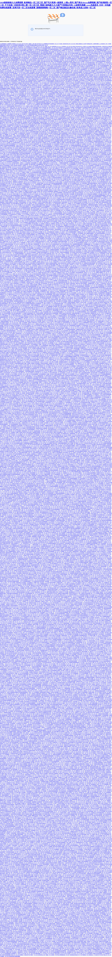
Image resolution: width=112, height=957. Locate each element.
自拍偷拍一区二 (60, 688)
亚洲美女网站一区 (14, 565)
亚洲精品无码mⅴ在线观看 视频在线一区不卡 (102, 173)
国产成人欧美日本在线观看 (103, 164)
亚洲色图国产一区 (89, 286)
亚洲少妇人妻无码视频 (60, 219)
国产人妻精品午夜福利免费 (58, 195)
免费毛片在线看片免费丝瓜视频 (38, 204)
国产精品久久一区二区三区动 (31, 134)
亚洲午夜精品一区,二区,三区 (23, 527)
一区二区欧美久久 (74, 597)
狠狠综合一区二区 (8, 61)
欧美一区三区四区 (103, 89)
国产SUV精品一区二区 (75, 47)
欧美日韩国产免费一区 (8, 340)
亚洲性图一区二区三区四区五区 (49, 57)
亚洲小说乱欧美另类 (62, 263)
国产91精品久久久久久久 (62, 51)
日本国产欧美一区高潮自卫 (95, 371)
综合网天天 (62, 83)
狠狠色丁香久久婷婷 (100, 589)
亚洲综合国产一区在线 (34, 338)
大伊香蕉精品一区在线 (104, 253)
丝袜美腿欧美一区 (28, 99)
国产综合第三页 (99, 387)
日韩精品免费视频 (71, 302)
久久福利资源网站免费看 (100, 72)
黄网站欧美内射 (21, 699)
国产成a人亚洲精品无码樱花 (63, 248)
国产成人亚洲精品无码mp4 (45, 210)
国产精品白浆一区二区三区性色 (26, 144)
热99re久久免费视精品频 (21, 630)
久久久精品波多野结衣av (63, 121)
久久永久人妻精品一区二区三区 (96, 463)
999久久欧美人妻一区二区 (103, 255)
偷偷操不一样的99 (61, 376)
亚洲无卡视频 (16, 608)
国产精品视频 (36, 291)
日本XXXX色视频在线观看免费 (28, 303)
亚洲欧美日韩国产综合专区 (17, 483)
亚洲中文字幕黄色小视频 (74, 198)
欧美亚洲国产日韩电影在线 (69, 139)
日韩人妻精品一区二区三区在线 (27, 402)
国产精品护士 (41, 93)
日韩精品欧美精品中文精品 (7, 727)
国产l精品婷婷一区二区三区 (79, 87)
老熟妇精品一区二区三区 (105, 655)
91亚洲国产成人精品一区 (97, 199)
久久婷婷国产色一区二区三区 (26, 482)
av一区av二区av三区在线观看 (59, 217)
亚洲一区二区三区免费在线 (25, 657)
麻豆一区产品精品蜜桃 (56, 85)
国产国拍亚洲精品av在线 (9, 523)
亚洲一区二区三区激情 (88, 468)
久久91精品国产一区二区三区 (56, 215)
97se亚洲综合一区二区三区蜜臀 (63, 333)
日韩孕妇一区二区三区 (100, 108)
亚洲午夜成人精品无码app (78, 370)
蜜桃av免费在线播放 (51, 292)
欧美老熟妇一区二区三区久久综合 (27, 450)
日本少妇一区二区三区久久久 (12, 444)
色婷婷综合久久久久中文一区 (75, 274)
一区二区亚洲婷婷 (4, 81)
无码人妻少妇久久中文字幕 (101, 282)
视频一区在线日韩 (63, 299)
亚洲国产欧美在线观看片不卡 (26, 195)
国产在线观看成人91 (15, 367)
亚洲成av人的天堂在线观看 (78, 533)
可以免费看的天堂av (41, 80)
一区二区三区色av (78, 135)
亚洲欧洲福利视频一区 (77, 313)
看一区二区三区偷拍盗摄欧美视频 (26, 307)
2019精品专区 (53, 103)
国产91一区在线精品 (4, 84)
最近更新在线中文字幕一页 (64, 100)
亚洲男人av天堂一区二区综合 (74, 497)
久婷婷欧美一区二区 (102, 525)
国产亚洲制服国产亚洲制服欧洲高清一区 (98, 428)
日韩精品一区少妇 (74, 103)
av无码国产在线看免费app (37, 348)
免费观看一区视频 (36, 261)
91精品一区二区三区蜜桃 (52, 497)
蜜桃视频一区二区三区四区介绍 (82, 169)
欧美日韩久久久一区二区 (80, 543)
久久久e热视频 (33, 678)
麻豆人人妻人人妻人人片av (101, 320)
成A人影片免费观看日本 (31, 175)
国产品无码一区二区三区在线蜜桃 (53, 72)
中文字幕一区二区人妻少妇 (27, 260)
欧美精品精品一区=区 (87, 325)
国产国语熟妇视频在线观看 (66, 341)
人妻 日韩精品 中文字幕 (12, 114)
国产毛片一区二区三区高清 (97, 203)
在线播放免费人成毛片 (24, 64)
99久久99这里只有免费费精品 (21, 636)
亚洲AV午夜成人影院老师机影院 (28, 157)
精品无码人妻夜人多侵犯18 (25, 84)
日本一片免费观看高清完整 (65, 49)
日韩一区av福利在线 (93, 164)
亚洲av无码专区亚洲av (63, 337)
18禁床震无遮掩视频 (20, 592)
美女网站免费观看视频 (26, 596)
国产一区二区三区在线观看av (77, 114)
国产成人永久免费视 (35, 61)
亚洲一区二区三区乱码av (60, 447)
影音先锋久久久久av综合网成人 (62, 426)
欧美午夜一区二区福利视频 (42, 51)
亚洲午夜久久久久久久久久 (92, 344)
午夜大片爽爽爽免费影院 (63, 378)
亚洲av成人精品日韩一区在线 (12, 66)
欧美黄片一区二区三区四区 (106, 699)
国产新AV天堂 (12, 343)
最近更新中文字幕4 (72, 96)
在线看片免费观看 (57, 680)
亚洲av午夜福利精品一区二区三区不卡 (64, 84)
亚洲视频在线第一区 (88, 244)
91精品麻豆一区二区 (74, 440)
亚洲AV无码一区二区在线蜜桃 (16, 76)
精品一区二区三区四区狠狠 (32, 107)
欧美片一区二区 (80, 62)
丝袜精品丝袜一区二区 (90, 215)
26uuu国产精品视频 (52, 127)
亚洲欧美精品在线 (6, 543)
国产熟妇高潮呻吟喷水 (40, 263)
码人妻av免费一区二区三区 (96, 493)
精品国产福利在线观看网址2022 (49, 96)
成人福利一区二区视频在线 (10, 68)
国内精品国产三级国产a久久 (61, 203)
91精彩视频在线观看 (6, 248)
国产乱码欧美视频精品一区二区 (91, 172)
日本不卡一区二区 (40, 46)
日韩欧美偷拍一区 (107, 491)
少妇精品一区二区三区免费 (50, 539)
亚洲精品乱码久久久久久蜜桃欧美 (40, 352)
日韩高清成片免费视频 (6, 167)
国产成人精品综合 (60, 543)
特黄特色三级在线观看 (99, 77)
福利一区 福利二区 (102, 378)
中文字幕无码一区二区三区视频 (34, 138)
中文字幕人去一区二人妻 (101, 570)
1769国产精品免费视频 (36, 653)
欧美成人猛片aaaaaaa (10, 172)
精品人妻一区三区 (21, 646)
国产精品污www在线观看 (106, 512)
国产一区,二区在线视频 (17, 233)
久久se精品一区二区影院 (24, 265)
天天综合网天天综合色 (15, 345)
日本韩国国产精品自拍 (63, 276)
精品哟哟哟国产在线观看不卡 (12, 161)
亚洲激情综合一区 (15, 544)
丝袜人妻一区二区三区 (67, 581)
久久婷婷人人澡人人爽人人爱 (58, 73)
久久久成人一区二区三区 (23, 387)
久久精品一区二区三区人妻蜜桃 (100, 121)
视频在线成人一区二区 (69, 563)
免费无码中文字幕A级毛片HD (67, 135)
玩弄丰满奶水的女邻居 (45, 61)
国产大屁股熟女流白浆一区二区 (75, 307)
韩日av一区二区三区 (57, 408)
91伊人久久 (39, 181)
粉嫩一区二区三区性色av (91, 390)
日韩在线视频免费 (79, 272)
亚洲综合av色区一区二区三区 (101, 138)
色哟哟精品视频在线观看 (20, 103)
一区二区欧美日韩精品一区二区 (33, 456)
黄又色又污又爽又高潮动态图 (89, 213)
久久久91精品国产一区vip (97, 230)
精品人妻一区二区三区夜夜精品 (34, 242)
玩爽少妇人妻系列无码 (19, 47)
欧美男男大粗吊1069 (93, 187)
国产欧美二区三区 (91, 447)
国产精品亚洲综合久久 (26, 186)
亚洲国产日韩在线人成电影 (33, 329)
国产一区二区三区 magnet (20, 72)
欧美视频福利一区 (39, 303)
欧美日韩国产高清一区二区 (91, 112)
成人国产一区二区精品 (86, 497)
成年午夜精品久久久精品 (19, 156)
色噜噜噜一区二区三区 (101, 605)
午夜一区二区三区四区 (40, 402)
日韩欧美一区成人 (45, 601)
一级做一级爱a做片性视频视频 (19, 135)
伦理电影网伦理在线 (32, 80)
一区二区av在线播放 (98, 295)
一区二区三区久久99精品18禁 (18, 502)
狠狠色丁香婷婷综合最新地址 (45, 731)
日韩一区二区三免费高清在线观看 (84, 394)
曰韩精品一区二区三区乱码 (67, 50)
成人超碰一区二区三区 (90, 364)
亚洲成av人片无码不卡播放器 (67, 298)
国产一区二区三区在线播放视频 (69, 470)
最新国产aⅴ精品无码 (93, 76)
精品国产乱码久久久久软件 (40, 486)
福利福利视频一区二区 (31, 65)
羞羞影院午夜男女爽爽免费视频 (43, 103)
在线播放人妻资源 (39, 494)
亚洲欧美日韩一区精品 (35, 550)
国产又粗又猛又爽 (68, 148)
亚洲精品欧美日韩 (97, 115)
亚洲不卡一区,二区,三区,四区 (95, 439)
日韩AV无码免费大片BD (62, 57)
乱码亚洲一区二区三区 (31, 46)
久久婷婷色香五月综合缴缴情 (46, 513)
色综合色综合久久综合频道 (105, 96)
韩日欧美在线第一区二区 (106, 686)
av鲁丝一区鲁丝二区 (28, 470)
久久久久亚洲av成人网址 (104, 91)
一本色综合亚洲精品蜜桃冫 (92, 238)
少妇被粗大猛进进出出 (34, 672)
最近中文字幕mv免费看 (78, 98)
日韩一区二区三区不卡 (32, 211)
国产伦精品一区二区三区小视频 (81, 326)
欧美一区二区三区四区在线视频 (7, 468)
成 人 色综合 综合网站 (57, 527)
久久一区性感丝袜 (23, 161)
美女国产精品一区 (84, 111)
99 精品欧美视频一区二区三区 (64, 318)
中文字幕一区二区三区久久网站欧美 (18, 234)
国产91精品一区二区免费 (51, 269)
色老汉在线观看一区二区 (14, 89)
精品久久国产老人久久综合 (64, 380)
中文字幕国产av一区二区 (12, 245)
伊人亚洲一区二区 (47, 192)
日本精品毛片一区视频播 (19, 69)
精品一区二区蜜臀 (57, 611)
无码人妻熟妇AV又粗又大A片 (26, 232)
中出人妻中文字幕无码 (89, 114)
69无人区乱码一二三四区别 (60, 536)
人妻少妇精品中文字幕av (59, 410)
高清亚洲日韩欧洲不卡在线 (43, 98)
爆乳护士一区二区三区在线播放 (99, 504)
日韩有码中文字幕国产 (105, 85)
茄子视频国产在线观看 (23, 317)
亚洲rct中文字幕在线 (70, 83)
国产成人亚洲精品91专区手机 (104, 412)
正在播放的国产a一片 (38, 195)
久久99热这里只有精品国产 (95, 227)
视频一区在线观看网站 (38, 477)
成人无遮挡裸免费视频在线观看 (15, 225)
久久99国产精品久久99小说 (32, 173)
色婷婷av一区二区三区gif (62, 539)
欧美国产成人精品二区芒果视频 (80, 202)
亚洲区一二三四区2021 (44, 382)
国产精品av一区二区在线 (61, 345)
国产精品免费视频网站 (55, 509)
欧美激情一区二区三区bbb (66, 524)
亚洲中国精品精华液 (24, 137)
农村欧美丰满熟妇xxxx (74, 594)
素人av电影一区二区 (88, 218)
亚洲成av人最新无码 (12, 535)
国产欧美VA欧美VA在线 (86, 203)
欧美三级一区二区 (60, 106)
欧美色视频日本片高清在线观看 (86, 121)
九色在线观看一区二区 (88, 104)
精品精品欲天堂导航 (52, 171)
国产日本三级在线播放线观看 (44, 47)
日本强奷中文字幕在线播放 (63, 274)
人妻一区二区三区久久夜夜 (93, 347)
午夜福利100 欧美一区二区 (19, 279)
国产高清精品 (78, 188)
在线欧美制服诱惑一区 (15, 605)
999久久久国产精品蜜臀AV (32, 489)
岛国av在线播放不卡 (19, 318)
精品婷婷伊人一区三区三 (100, 617)
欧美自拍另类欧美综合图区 (21, 169)
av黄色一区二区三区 (16, 274)
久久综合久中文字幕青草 (71, 394)
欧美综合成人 (45, 693)
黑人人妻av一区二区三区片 (73, 282)
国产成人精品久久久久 (107, 274)
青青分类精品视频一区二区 (12, 95)
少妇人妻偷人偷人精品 (40, 72)
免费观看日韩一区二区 (95, 313)
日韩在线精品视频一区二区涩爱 (12, 232)
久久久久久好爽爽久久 (93, 548)
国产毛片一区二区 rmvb (29, 318)
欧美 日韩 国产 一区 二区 (5, 257)
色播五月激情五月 (82, 620)
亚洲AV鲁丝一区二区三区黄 (88, 345)
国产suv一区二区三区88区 (74, 570)
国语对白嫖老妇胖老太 (33, 255)
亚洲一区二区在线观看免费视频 (38, 621)
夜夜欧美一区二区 (30, 521)
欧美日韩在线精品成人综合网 (85, 60)
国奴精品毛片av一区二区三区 (79, 84)
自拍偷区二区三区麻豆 (87, 144)
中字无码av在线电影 (75, 295)
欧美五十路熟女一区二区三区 (13, 482)
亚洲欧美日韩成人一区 (36, 79)
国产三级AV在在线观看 (103, 125)
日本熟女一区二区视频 (38, 447)
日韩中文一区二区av (34, 214)
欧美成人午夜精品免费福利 (62, 574)
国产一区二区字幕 (6, 435)
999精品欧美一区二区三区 (95, 554)
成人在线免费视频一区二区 (92, 524)
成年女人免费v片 (9, 122)
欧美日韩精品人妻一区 (67, 452)
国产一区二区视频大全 (73, 65)
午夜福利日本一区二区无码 (21, 418)
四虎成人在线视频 (26, 233)
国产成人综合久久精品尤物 (41, 315)
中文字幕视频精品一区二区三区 (42, 328)
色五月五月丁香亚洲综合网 (49, 219)
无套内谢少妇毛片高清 (42, 65)
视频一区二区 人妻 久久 (52, 198)
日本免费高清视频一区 (65, 249)
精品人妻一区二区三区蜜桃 (43, 353)
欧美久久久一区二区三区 (95, 81)
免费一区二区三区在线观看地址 (97, 210)
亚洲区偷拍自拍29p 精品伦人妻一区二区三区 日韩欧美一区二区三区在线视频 (68, 666)
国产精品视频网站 (93, 186)
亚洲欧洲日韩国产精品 (64, 290)
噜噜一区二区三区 (73, 89)
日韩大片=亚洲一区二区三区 (13, 305)
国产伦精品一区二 (59, 225)
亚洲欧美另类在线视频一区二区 (46, 329)
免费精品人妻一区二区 (50, 225)
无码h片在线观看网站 (63, 133)
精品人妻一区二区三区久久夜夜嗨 (57, 115)
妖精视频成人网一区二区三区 (81, 99)
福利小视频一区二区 (66, 54)
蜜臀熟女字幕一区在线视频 (55, 301)
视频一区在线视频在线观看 (57, 61)
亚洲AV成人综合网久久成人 (25, 57)
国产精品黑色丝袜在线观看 (60, 256)
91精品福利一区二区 (86, 274)
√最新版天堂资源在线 (30, 279)
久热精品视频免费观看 (62, 443)
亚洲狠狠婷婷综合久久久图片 (89, 341)
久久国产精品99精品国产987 (86, 380)
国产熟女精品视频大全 (30, 639)
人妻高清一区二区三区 (59, 569)
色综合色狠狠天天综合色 (44, 672)
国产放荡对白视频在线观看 (12, 152)
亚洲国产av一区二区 (23, 360)
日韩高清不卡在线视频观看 (70, 74)
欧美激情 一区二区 (45, 186)
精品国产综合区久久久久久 (20, 100)
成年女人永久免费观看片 (49, 554)
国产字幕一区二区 (57, 172)
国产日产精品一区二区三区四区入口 (9, 179)
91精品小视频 (69, 723)
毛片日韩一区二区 (44, 359)
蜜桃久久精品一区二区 (107, 307)
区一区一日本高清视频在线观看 (104, 689)
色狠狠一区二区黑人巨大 (23, 338)
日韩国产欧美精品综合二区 (92, 412)
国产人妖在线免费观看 (7, 498)
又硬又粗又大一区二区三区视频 (75, 337)
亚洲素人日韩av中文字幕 (52, 65)
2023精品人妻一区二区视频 (101, 471)
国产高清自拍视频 (43, 378)
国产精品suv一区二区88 (47, 64)
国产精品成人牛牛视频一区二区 (39, 232)
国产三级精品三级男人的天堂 (32, 110)
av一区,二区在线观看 (26, 259)
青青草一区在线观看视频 (99, 292)
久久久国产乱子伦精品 (67, 104)
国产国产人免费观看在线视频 (44, 85)
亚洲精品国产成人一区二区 (30, 280)
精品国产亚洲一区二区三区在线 (88, 406)
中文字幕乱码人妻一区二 (28, 425)
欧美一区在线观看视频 (47, 294)
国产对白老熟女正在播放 (43, 658)
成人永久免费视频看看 (84, 322)
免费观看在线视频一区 (75, 267)
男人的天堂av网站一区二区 (104, 353)
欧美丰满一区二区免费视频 (15, 399)
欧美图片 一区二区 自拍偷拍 (13, 126)
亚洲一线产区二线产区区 (54, 382)
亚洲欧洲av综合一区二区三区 (12, 218)
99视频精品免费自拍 (62, 315)
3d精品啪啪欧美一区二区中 (60, 229)
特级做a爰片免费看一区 (64, 267)
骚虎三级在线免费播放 (35, 359)
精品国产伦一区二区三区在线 (25, 141)
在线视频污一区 (16, 295)
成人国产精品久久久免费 (15, 263)
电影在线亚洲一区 (97, 93)
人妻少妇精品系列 (7, 238)
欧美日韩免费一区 (49, 238)
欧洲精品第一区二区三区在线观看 (78, 359)
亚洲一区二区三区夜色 (104, 418)
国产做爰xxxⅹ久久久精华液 (71, 219)
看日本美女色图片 (76, 141)
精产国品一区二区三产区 (36, 569)
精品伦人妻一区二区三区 (5, 175)
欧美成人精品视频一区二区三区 (103, 343)
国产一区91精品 (82, 53)
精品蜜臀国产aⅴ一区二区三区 (85, 715)
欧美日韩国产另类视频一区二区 (91, 252)
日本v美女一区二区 (22, 107)
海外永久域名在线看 (15, 149)
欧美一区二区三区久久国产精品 (90, 222)
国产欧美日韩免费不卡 (43, 76)
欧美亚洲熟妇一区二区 (73, 464)
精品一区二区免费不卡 (22, 114)
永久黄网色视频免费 (55, 451)
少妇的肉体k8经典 (86, 161)
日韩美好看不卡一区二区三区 (59, 261)
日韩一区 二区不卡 (83, 696)
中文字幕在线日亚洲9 (56, 50)
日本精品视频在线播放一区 (64, 280)
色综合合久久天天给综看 (95, 192)
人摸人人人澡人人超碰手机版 (62, 89)
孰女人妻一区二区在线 (73, 428)
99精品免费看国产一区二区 (24, 95)
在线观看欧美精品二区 (45, 650)
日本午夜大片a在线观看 (49, 139)
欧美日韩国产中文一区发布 (44, 322)
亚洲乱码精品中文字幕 (99, 673)
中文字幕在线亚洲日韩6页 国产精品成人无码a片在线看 (94, 602)
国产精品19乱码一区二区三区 (20, 125)
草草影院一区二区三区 (32, 471)
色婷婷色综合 (6, 426)
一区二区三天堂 (54, 47)
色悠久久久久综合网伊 (11, 602)
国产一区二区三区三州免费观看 (79, 259)
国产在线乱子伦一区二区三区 (28, 306)
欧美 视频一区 (106, 279)
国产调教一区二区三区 (27, 309)
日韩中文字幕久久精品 (87, 268)
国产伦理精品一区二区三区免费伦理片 (77, 544)
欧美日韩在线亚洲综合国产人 (31, 276)
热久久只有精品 (94, 539)
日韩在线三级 (100, 529)
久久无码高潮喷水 (76, 349)
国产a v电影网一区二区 (42, 429)
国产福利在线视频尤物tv (39, 376)
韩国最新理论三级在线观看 (46, 297)
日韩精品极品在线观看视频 (28, 414)
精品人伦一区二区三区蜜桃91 (38, 464)
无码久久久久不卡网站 (32, 501)
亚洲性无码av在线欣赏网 (27, 479)
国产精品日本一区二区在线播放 (98, 179)
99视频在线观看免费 (63, 162)
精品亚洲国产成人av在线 (18, 663)
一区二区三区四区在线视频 (92, 53)
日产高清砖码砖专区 (12, 214)
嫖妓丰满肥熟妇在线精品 (82, 315)
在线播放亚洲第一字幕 (56, 355)
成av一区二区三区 (104, 99)
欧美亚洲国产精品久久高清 (7, 119)
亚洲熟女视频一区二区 (8, 85)
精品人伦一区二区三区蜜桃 (34, 245)
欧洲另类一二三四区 (106, 362)
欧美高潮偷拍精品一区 (100, 98)
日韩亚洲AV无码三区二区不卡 (75, 268)
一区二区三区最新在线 (97, 144)
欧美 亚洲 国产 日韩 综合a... (13, 223)
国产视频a (86, 439)
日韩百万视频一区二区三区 (56, 104)
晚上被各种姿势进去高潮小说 (103, 241)
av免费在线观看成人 (28, 376)
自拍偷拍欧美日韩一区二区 (50, 165)
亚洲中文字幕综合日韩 (55, 83)
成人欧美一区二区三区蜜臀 (90, 241)
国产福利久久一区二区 (73, 510)
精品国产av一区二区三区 (62, 198)
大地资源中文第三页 (14, 467)
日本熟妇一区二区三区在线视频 (38, 421)
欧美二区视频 (71, 443)
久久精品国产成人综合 (102, 194)
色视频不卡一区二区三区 (69, 106)
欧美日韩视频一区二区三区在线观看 (90, 157)
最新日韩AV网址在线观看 (81, 283)
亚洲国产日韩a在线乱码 (99, 221)
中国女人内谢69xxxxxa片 (47, 87)
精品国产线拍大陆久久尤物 (62, 96)
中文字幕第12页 (46, 115)
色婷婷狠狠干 (92, 320)
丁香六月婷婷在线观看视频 (91, 359)
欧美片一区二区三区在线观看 (98, 242)
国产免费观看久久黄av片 (62, 156)
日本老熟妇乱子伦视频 (77, 479)
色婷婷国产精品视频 (61, 269)
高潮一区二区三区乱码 (9, 269)
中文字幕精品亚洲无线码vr (53, 49)
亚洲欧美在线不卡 (20, 478)
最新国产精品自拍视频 (101, 271)
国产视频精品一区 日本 (21, 627)
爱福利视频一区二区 (9, 703)
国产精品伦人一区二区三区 (12, 206)
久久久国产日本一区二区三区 (61, 237)
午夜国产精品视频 (34, 284)
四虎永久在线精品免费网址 (51, 263)
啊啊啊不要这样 (3, 46)
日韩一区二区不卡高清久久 (82, 548)
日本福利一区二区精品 (39, 194)
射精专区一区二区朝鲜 (24, 368)
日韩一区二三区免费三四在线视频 (59, 62)
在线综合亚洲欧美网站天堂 (29, 483)
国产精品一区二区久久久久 (77, 118)
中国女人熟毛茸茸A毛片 (25, 142)
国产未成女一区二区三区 (87, 200)
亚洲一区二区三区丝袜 (10, 394)
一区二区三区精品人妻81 (25, 61)
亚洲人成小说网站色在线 (81, 454)
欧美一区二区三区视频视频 (83, 356)
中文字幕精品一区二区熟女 (65, 542)
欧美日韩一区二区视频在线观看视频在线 (73, 145)
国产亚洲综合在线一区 (50, 282)
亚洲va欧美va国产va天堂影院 (49, 89)
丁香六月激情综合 (52, 106)
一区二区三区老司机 (6, 250)
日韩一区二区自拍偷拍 (98, 352)
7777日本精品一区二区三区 (77, 138)
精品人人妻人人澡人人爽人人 (55, 188)
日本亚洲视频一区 (108, 596)
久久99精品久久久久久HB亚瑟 (73, 116)
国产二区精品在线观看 (77, 104)
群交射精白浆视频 (81, 219)
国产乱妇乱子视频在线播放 (33, 122)
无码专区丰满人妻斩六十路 (65, 271)
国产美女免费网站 (92, 315)
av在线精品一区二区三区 (104, 368)
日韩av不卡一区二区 (31, 200)
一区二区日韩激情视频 (17, 708)
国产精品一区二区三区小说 (50, 199)
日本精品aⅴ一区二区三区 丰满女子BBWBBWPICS (72, 46)
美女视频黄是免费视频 (87, 107)
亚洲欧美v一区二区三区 (41, 678)
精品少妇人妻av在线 (66, 119)
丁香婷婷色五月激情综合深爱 (88, 50)
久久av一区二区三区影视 (96, 464)
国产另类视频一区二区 (53, 121)
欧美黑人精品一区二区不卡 (41, 555)
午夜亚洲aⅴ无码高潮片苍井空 (83, 287)
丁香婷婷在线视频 (10, 106)
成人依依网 (34, 152)
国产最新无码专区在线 (59, 81)
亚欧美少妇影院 (73, 439)
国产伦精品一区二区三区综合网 (11, 249)
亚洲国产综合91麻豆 (19, 398)
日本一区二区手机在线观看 (104, 88)
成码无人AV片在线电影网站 (76, 249)
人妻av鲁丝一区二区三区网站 (48, 344)
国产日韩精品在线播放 (8, 279)
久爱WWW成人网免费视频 (27, 401)
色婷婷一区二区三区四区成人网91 (39, 259)
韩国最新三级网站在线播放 (93, 89)
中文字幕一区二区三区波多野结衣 (17, 240)
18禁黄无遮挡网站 (25, 508)
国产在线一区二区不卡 (40, 426)
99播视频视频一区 (73, 433)
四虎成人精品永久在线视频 (94, 111)
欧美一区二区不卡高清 (83, 269)
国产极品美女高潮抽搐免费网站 (12, 60)
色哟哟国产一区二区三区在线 (17, 597)
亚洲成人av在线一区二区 (32, 272)
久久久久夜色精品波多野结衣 (57, 129)
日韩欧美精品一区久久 (38, 640)
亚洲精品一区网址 (6, 425)
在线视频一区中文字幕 (76, 509)
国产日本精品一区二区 (45, 563)
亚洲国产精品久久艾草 (99, 116)
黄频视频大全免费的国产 (16, 88)
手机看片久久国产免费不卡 (65, 240)
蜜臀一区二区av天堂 (43, 538)
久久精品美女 (44, 670)
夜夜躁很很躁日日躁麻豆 (45, 692)
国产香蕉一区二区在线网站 (69, 374)
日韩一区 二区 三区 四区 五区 (102, 54)
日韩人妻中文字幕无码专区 (81, 647)
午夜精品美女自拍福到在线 (101, 677)
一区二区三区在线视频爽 (25, 219)
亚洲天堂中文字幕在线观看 (106, 256)
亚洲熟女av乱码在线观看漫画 (88, 257)
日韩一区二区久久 (47, 73)
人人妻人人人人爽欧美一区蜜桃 (22, 172)
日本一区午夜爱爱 (93, 422)
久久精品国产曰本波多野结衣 (102, 636)
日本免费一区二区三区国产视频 (103, 315)
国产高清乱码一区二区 (79, 246)
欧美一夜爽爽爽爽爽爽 (45, 444)
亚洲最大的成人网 (50, 364)
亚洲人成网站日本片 (63, 653)
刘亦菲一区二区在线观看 (45, 473)
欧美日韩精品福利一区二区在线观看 (51, 144)
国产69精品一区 (16, 61)
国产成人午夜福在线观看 (67, 370)
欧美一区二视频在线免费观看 (25, 249)
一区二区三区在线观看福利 (99, 286)
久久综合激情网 (84, 68)
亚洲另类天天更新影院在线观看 (44, 246)
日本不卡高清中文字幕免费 (87, 177)
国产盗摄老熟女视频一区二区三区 (61, 160)
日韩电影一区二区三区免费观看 (70, 183)
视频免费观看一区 (27, 649)
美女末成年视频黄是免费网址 (69, 445)
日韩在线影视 (85, 714)
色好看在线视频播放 (24, 126)
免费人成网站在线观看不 (83, 510)
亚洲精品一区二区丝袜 (66, 114)
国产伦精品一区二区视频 (64, 275)
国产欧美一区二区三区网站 (34, 161)
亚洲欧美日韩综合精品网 (59, 375)
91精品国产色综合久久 (97, 409)
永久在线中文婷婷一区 (62, 389)
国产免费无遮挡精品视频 (20, 116)
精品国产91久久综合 (36, 596)
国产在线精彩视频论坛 (35, 53)
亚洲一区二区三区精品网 (21, 529)
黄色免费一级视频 (47, 326)
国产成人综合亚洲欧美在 (7, 181)
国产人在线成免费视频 (72, 62)
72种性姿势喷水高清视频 (60, 386)
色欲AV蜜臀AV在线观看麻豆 (26, 291)
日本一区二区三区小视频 (93, 202)
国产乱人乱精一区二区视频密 (76, 157)
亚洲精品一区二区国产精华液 (69, 558)
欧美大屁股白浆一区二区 (44, 131)
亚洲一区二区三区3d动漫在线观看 (22, 334)
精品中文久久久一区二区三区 (96, 288)
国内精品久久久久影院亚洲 (64, 47)
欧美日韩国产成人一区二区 (97, 513)
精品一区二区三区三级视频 (79, 61)
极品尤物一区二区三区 (44, 56)
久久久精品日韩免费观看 (29, 466)
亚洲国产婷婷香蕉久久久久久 (31, 130)
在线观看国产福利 (28, 70)
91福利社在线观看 (93, 529)
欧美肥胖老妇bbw (96, 376)
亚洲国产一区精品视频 (37, 294)
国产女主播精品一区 (17, 310)
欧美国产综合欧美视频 (14, 403)
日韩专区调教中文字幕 (15, 209)
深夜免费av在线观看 (66, 95)
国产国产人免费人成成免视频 (30, 475)
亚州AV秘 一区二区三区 (30, 351)
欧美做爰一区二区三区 (64, 144)
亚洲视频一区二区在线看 (11, 428)
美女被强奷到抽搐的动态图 (66, 72)
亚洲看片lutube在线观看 (14, 98)
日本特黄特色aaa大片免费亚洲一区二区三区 (82, 175)
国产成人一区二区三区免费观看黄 (80, 265)
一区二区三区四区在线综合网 (70, 424)
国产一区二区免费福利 (66, 210)
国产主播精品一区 (14, 264)
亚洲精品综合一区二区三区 (54, 359)
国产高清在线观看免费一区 (26, 118)
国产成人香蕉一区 (94, 378)
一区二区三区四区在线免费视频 (89, 473)
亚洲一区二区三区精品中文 (14, 51)
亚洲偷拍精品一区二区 (96, 274)
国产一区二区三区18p (94, 383)
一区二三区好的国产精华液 (34, 129)
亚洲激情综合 (101, 187)
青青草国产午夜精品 (48, 370)
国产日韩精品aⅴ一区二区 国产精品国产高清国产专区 (35, 325)
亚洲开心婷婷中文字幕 (78, 667)
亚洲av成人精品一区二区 (31, 246)
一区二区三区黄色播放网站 (33, 416)
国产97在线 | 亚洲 (41, 561)
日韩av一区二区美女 (54, 393)
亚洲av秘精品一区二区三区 (41, 292)
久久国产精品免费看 (49, 482)
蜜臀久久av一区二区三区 (61, 681)
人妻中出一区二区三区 (68, 123)
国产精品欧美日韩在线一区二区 (49, 394)
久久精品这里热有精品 (37, 274)
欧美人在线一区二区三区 (72, 130)
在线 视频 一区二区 (92, 54)
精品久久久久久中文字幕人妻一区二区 (11, 164)
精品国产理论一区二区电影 (15, 451)
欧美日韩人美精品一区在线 (97, 248)
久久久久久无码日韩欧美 (105, 69)
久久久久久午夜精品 (55, 391)
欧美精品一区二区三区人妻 (57, 176)
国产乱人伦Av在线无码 (36, 662)
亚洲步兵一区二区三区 (32, 353)
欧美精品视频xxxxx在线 (101, 95)
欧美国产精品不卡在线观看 (42, 190)
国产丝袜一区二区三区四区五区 (105, 666)
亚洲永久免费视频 (49, 561)
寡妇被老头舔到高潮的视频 (27, 81)
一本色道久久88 (79, 214)
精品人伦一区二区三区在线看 (60, 302)
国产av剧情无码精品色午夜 (6, 252)
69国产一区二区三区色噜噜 (43, 556)
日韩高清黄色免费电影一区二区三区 (69, 76)
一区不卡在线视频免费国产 (50, 93)
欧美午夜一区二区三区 (87, 249)
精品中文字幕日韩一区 (98, 104)
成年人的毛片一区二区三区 (18, 376)
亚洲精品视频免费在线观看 (35, 64)
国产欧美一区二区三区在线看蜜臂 (86, 165)
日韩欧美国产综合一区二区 (7, 69)
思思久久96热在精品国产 (5, 372)
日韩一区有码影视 (77, 569)
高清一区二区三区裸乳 (103, 87)
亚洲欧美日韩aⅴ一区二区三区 (17, 250)
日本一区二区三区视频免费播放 (90, 475)
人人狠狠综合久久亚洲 (76, 399)
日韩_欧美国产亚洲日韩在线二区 (77, 252)
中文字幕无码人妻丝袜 (30, 257)
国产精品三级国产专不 (100, 734)
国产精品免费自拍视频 (10, 487)
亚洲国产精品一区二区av (8, 241)
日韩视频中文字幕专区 (93, 294)
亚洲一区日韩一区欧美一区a (8, 130)
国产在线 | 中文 (104, 435)
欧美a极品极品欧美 (82, 467)
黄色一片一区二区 (52, 506)
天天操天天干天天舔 (35, 168)
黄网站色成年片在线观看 (59, 477)
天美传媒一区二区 (69, 253)
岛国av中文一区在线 (14, 383)
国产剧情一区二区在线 (49, 164)
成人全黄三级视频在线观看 (101, 50)
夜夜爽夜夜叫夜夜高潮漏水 (11, 129)
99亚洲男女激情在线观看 (70, 142)
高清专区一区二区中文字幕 (31, 647)
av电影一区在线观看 (30, 72)
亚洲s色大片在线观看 (67, 213)
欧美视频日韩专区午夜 (63, 371)
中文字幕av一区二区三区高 (85, 110)
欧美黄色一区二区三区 (29, 250)
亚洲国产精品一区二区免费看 (52, 102)
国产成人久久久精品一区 (42, 121)
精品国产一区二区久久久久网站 (104, 718)
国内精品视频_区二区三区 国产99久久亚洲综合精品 (91, 279)
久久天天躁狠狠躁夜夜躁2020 (41, 380)
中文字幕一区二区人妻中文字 (89, 669)
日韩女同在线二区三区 (32, 343)
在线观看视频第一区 (69, 719)
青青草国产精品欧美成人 (54, 349)
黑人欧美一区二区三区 (52, 440)
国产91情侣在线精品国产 (54, 56)
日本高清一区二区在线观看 (28, 248)
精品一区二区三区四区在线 (91, 420)
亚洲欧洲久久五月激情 (27, 150)
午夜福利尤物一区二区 (87, 237)
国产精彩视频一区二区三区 (91, 207)
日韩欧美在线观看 (13, 290)
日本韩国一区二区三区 (48, 336)
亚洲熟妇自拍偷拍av (54, 271)
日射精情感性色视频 (84, 57)
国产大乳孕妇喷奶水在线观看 (17, 102)
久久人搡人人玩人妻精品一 (76, 108)
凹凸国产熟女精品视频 (32, 121)
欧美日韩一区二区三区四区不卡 (42, 372)
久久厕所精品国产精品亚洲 (86, 405)
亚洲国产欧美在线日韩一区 (41, 241)
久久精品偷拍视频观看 (57, 213)
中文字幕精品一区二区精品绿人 (95, 146)
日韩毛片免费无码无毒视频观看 (63, 108)
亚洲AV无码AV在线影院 (51, 204)
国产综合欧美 (69, 349)
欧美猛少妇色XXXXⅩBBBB (104, 685)
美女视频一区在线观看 (89, 596)
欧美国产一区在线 (43, 127)
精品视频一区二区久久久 (99, 234)
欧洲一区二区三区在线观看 (11, 168)
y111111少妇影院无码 (27, 520)
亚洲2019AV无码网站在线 (68, 153)
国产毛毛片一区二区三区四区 (23, 473)
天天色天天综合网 (11, 146)
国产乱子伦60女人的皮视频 (50, 464)
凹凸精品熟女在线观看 (103, 76)
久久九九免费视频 (53, 280)
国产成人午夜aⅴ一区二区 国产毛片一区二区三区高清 (70, 651)
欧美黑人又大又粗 (76, 148)
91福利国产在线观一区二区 (27, 187)
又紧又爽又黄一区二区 (60, 565)
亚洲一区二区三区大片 (98, 626)
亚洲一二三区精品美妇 (101, 283)
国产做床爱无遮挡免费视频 (39, 102)
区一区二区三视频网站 (107, 107)
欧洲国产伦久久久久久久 (54, 357)
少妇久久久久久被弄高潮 (81, 525)
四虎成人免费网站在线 (91, 544)
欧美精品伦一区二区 (104, 640)
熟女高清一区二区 (94, 125)
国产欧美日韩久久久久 (105, 236)
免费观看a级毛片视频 (10, 169)
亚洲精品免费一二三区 (11, 272)
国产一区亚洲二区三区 (37, 115)
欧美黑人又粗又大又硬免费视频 (28, 298)
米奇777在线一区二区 (38, 332)
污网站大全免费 (6, 154)
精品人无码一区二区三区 (69, 169)
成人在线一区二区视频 (9, 326)
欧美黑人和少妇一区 (6, 432)
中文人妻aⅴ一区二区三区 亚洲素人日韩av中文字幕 (57, 730)
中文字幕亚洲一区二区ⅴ (27, 225)
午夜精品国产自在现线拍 (21, 582)
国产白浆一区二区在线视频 (99, 707)
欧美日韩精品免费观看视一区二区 (27, 153)
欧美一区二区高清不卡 (100, 345)
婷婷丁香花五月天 (92, 654)
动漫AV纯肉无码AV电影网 (40, 314)
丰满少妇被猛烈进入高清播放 (92, 489)
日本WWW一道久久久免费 (90, 558)
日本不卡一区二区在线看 (63, 559)
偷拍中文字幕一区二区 (47, 334)
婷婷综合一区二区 (101, 112)
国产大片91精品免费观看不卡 (86, 133)
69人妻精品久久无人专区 (93, 152)
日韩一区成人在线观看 (78, 367)
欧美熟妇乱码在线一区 (14, 210)
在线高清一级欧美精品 (70, 283)
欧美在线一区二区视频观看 (19, 282)
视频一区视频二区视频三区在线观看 (46, 287)
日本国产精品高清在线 (33, 85)
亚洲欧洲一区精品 (89, 370)
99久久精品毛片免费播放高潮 (59, 146)
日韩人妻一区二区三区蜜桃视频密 (47, 112)
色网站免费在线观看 (89, 150)
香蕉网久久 (6, 336)
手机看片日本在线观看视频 (38, 118)
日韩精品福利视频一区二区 (106, 225)
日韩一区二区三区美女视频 (92, 685)
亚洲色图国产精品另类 (102, 186)
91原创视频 (73, 64)
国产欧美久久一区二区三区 (55, 255)
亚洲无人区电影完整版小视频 (22, 50)
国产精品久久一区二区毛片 (93, 500)
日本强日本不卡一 (40, 688)
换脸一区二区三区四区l (100, 424)
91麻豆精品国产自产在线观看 (17, 538)
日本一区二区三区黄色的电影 (68, 211)
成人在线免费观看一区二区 (6, 315)
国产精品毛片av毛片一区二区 (68, 496)
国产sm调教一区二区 (88, 173)
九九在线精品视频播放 (18, 440)
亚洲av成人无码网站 (27, 352)
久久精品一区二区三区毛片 (81, 490)
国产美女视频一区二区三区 (27, 108)
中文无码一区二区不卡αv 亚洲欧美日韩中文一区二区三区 (83, 450)
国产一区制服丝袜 (30, 646)
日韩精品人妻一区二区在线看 (48, 77)
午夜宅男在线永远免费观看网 (41, 521)
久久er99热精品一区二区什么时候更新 (56, 521)
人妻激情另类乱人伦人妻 (26, 422)
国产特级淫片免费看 (86, 330)
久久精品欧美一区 (103, 548)
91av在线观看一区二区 (26, 718)
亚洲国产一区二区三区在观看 (58, 180)
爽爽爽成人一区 (26, 53)
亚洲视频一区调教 (15, 432)
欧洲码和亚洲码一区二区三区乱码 (43, 532)
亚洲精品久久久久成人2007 (81, 711)
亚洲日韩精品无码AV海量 (86, 188)
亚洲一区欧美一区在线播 (45, 177)
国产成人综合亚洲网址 (47, 180)
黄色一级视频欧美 (41, 238)
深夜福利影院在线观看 (66, 399)
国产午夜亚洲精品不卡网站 (41, 157)
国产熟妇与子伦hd (90, 226)
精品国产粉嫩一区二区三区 (43, 183)
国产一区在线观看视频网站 (57, 630)
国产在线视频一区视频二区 (6, 230)
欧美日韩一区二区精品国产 (71, 467)
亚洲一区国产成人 (75, 70)
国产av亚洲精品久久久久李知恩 (36, 490)
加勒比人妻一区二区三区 (16, 248)
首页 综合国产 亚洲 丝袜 (43, 134)
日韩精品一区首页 (42, 276)
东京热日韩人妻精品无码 (53, 234)
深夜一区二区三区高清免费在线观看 (11, 153)
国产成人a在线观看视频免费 (65, 413)
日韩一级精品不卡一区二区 (58, 168)
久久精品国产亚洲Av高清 (19, 119)
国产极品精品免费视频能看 (9, 145)
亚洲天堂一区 (104, 356)
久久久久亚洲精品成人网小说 (41, 542)
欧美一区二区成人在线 (81, 291)
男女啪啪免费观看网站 (106, 374)
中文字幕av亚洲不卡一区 (48, 236)
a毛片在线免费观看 (80, 74)
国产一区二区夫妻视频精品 (22, 500)
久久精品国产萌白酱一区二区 (51, 118)
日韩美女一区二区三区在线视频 (16, 284)
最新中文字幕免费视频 (57, 452)
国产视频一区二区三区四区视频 (28, 263)
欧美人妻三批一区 (63, 279)
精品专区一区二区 (8, 180)
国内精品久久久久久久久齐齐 (25, 171)
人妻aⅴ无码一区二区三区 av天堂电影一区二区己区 (38, 690)
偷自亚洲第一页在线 (38, 73)
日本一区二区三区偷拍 (16, 509)
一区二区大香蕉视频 (20, 134)
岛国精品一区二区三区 (27, 165)
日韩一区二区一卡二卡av (17, 621)
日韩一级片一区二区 (6, 481)
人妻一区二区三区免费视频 (72, 236)
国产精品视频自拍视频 (28, 268)
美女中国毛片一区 (21, 46)
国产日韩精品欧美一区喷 (101, 284)
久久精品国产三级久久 (84, 186)
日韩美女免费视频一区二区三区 (27, 579)
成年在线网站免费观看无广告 (45, 50)
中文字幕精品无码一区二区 (72, 269)
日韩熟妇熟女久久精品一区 (104, 238)
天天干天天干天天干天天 (53, 290)
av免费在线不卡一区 (46, 684)
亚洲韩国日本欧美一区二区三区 (13, 337)
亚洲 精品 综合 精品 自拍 (81, 64)
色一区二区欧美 (107, 322)
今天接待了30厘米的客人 (101, 544)
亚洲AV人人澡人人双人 (63, 638)
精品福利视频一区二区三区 (20, 468)
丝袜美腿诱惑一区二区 (30, 699)
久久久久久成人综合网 (5, 375)
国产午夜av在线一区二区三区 (88, 145)
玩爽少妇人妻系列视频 (38, 139)
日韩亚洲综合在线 (82, 318)
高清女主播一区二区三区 (54, 107)
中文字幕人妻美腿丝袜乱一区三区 (56, 74)
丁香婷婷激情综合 (77, 50)
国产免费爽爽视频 (98, 49)
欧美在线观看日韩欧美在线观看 (85, 376)
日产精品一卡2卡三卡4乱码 (68, 150)
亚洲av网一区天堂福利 (55, 291)
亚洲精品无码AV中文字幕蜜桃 (81, 631)
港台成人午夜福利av (37, 631)
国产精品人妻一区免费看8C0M (29, 275)
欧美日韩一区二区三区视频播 (14, 431)
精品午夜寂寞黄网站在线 (74, 385)
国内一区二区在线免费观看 (77, 242)
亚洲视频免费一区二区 (85, 539)
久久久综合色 (26, 284)
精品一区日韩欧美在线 (60, 167)
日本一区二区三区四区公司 (91, 219)
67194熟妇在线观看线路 (37, 206)
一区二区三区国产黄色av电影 (13, 62)
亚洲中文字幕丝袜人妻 (43, 107)
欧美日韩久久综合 (106, 366)
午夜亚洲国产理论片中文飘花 (89, 567)
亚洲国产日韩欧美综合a (41, 156)
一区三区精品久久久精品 (92, 302)
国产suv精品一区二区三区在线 (40, 106)
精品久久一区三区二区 (79, 353)
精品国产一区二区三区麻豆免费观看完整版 (61, 245)
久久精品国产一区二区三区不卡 (25, 92)
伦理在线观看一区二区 (37, 150)
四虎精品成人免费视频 (17, 83)
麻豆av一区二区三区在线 (19, 130)
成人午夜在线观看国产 (85, 590)
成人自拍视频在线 (14, 57)
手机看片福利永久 (45, 179)
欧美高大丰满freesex (77, 158)
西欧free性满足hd (47, 303)
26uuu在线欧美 (40, 69)
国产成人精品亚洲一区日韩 (106, 619)
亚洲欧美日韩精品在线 (61, 644)
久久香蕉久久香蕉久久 (50, 439)
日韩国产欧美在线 (46, 158)
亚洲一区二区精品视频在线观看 (32, 131)
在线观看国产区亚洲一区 (104, 363)
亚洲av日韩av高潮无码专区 (6, 233)
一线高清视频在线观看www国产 (83, 383)
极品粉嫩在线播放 (80, 505)
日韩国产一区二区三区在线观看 (45, 154)
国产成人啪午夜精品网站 (20, 188)
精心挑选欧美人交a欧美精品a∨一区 (25, 477)
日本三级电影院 (78, 496)
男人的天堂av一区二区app (92, 297)
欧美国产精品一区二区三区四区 (99, 188)
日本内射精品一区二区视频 (85, 80)
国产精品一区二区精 (54, 252)
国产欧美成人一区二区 (56, 317)
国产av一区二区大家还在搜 (99, 301)
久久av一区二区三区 (35, 445)
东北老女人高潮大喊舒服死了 (80, 347)
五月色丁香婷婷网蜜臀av (82, 204)
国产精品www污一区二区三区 (38, 148)
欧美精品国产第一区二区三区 (43, 295)
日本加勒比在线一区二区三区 (49, 70)
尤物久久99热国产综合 (85, 456)
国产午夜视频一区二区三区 (39, 435)
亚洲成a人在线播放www (32, 454)
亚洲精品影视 (56, 60)
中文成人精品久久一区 (50, 203)
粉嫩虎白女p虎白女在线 (73, 112)
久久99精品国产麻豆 (89, 278)
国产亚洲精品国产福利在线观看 (52, 309)
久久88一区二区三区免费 (37, 422)
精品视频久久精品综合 (14, 84)
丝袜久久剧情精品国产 (39, 203)
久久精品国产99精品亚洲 (76, 649)
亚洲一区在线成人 (41, 582)
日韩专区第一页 (93, 701)
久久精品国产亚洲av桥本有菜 (69, 181)
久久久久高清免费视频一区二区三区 (48, 498)
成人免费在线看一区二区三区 (89, 284)
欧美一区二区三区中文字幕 (47, 60)
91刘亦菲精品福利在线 (22, 347)
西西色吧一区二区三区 (65, 107)
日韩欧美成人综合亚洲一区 (93, 99)
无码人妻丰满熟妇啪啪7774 (87, 73)
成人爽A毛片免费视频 (77, 200)
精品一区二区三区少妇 (99, 360)
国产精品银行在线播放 (16, 298)
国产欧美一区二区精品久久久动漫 (101, 245)
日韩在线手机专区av (45, 138)
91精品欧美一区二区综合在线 (85, 168)
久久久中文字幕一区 (49, 612)
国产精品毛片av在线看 (49, 547)
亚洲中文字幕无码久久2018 (74, 133)
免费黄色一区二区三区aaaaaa (67, 297)
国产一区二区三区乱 (88, 298)
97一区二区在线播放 (81, 88)
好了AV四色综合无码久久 (20, 65)
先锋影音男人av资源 (40, 483)
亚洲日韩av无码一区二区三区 (92, 96)
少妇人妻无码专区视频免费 (29, 505)
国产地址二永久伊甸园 (107, 723)
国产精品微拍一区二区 (19, 325)
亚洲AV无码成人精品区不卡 (78, 131)
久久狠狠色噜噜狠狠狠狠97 (103, 422)
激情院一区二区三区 (95, 80)
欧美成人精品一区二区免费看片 (96, 322)
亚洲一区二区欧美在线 (63, 416)
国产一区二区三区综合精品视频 (19, 246)
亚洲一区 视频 (60, 148)
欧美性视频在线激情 (107, 288)
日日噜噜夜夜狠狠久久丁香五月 (32, 330)
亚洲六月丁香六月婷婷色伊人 (79, 344)
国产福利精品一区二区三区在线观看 (24, 115)
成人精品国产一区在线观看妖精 (7, 125)
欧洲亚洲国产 (63, 116)
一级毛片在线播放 (38, 310)
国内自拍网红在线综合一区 (45, 448)
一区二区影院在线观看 (61, 481)
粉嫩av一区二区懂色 (66, 295)
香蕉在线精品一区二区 (47, 665)
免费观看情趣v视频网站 (93, 204)
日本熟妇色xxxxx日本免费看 (41, 49)
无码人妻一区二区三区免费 (54, 200)
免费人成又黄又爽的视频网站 (92, 91)
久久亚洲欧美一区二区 (82, 89)
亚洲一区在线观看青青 (45, 161)
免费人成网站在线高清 (7, 135)
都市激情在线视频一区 (92, 64)
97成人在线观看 (72, 127)
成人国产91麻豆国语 (31, 590)
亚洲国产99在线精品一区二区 (102, 135)
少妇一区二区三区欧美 (32, 589)
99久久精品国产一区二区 (64, 68)
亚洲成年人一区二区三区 (25, 506)
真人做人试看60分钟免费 (11, 255)
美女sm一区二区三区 (72, 463)
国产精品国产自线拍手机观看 (16, 532)
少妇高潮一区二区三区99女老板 (82, 106)
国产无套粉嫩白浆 (36, 66)
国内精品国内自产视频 (74, 362)
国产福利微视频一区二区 (17, 389)
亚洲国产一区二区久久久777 (6, 385)
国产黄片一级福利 (82, 489)
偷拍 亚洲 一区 (65, 66)
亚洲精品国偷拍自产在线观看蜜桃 (73, 532)
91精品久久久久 (32, 559)
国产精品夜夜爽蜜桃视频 (31, 286)
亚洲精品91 (82, 66)
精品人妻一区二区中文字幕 (34, 408)
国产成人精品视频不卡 (52, 265)
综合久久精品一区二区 (50, 237)
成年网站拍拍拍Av (24, 380)
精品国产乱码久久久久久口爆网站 (61, 91)
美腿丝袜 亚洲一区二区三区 (52, 307)
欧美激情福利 (12, 56)
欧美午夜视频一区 (97, 712)
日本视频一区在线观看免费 (76, 107)
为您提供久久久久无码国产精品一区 (72, 73)
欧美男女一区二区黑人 (28, 139)
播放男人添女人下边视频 (63, 584)
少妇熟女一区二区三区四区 (87, 234)
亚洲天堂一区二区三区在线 (104, 157)
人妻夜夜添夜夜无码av (33, 114)
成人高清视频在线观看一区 (41, 516)
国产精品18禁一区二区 (63, 307)
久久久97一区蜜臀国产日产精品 (82, 374)
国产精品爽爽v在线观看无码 (53, 275)
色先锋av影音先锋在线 (11, 448)
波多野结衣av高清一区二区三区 (15, 420)
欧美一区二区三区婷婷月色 (13, 64)
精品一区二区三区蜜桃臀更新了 (69, 454)
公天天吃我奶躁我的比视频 (36, 172)
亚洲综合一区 (100, 127)
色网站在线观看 (52, 345)
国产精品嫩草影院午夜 (46, 123)
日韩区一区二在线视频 (9, 79)
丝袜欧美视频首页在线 (9, 276)
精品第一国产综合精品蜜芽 (36, 219)
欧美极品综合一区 (77, 161)
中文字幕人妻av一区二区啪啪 (53, 173)
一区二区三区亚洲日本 (80, 364)
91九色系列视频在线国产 (90, 62)
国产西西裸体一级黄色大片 (45, 524)
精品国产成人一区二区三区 (46, 62)
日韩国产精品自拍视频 (67, 567)
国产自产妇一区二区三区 (30, 320)
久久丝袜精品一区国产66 (50, 333)
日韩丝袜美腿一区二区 (54, 409)
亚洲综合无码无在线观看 (52, 221)
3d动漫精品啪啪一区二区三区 (40, 431)
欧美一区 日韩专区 (27, 397)
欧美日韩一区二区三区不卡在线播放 (35, 236)
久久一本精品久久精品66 (28, 106)
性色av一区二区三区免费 (9, 582)
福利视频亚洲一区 (33, 734)
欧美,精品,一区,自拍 (105, 563)
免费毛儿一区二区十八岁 (66, 131)
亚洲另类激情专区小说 (67, 322)
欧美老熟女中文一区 (37, 386)
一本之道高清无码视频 (41, 703)
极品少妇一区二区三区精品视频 (71, 168)
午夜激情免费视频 (46, 732)
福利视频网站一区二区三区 (90, 585)
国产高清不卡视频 (34, 399)
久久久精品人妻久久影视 (14, 123)
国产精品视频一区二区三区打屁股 (79, 634)
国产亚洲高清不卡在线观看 (18, 280)
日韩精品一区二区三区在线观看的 (65, 221)
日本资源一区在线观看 (27, 288)
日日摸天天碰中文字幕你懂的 (54, 635)
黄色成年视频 (67, 125)
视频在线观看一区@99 (49, 474)
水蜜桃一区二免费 (10, 267)
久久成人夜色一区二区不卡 (57, 126)
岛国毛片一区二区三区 (75, 68)
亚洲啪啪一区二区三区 (53, 363)
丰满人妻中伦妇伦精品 (73, 371)
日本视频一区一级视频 (36, 145)
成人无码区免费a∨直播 (58, 305)
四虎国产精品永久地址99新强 (61, 112)
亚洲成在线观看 (15, 162)
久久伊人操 (2, 444)
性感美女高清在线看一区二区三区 (11, 244)
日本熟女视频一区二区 (68, 367)
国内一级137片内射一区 (10, 50)
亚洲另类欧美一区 (61, 616)
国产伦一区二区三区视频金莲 (33, 104)
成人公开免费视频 (75, 355)
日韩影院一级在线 (91, 137)
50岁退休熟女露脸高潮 (91, 551)
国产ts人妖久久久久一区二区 (10, 236)
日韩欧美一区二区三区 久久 (38, 84)
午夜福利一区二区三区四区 (84, 536)
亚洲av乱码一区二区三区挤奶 (15, 533)
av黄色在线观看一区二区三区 (29, 532)
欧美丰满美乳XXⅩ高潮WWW (53, 398)
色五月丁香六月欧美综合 (92, 357)
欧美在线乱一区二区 (4, 98)
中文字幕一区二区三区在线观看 (15, 150)
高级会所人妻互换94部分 (36, 142)
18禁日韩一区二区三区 (75, 125)
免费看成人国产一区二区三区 (47, 410)
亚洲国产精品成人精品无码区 (65, 313)
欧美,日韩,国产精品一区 (89, 329)
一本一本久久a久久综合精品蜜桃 (17, 93)
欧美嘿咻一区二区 (26, 88)
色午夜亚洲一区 (90, 366)
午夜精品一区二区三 (16, 626)
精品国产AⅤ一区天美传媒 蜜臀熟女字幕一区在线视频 (33, 612)
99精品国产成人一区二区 (57, 278)
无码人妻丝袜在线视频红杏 (35, 334)
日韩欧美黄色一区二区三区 (40, 592)
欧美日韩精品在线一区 (54, 413)
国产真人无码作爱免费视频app (11, 728)
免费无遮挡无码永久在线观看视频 (24, 302)
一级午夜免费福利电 (59, 226)
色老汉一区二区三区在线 (90, 95)
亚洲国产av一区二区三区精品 (71, 209)
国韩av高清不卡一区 (50, 314)
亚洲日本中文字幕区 (53, 525)
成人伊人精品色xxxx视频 (15, 508)
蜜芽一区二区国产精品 (95, 225)
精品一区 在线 (100, 259)
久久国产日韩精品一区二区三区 (42, 505)
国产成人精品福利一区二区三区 (82, 540)
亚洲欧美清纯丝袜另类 (81, 366)
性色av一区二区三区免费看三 (56, 669)
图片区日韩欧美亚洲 (99, 329)
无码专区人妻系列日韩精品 (25, 598)
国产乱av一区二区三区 (96, 440)
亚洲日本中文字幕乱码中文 (87, 47)
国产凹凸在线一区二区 (74, 121)
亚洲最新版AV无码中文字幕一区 (79, 102)
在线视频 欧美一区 (72, 287)
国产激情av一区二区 (26, 437)
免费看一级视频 (42, 162)
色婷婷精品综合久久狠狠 (25, 123)
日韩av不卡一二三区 (47, 213)
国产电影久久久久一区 (20, 271)
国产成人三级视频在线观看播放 (97, 134)
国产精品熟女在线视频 (5, 605)
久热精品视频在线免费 (19, 363)
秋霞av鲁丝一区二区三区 (31, 375)
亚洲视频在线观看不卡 (64, 362)
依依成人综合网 (91, 424)
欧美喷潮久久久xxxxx (56, 46)
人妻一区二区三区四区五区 (97, 191)
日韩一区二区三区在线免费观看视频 (101, 65)
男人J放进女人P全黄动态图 (89, 72)
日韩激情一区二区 (65, 317)
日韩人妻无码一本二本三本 (33, 68)
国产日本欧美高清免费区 (105, 148)
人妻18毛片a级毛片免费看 (43, 615)
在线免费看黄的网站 (29, 486)
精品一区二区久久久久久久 (62, 686)
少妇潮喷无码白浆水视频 (100, 700)
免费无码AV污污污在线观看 (56, 445)
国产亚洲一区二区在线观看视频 (68, 332)
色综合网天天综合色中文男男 (94, 85)
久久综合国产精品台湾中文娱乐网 (31, 76)
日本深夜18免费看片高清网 (102, 84)
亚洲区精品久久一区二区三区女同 (86, 324)
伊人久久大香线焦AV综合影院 (33, 91)
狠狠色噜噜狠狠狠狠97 (11, 330)
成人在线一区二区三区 (50, 574)
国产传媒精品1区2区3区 (40, 364)
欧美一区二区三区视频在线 (35, 87)
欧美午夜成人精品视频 (9, 72)
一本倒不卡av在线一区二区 (46, 305)
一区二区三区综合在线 (14, 584)
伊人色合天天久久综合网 (84, 190)
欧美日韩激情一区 (54, 161)
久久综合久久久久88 (25, 158)
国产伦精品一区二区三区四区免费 (11, 211)
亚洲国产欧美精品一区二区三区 (83, 142)
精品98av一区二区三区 (5, 192)
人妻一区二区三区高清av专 (71, 703)
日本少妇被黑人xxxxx (4, 108)
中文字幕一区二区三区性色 (10, 441)
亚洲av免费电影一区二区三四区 (84, 179)
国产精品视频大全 (98, 278)
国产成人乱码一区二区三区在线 (84, 409)
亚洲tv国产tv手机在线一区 (56, 473)
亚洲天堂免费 (42, 330)
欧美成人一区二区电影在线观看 (86, 198)
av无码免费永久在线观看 (69, 494)
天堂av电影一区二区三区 (9, 571)
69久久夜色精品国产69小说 (14, 81)
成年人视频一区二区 (43, 338)
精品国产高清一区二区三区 (72, 186)
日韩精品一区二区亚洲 (87, 119)
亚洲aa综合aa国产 (24, 149)
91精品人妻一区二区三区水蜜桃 (19, 49)
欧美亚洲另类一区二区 (65, 56)
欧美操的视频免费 (58, 66)
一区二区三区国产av (18, 269)
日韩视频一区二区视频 (58, 685)
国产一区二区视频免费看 (38, 405)
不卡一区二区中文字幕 (22, 217)
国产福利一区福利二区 (58, 561)
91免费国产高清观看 (76, 581)
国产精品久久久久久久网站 (69, 490)
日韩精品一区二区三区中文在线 (83, 336)
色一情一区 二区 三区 (53, 584)
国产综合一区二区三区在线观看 (18, 635)
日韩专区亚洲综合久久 (71, 676)
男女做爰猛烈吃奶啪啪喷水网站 (7, 542)
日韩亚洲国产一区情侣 (59, 390)
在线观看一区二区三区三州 (71, 187)
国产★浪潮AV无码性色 (74, 227)
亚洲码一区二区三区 (33, 50)
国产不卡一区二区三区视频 (12, 640)
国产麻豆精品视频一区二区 (81, 194)
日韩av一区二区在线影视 (100, 137)
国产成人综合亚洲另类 (36, 437)
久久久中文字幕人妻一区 (7, 440)
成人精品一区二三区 (70, 256)
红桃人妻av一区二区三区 (68, 326)
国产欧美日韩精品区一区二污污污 (78, 56)
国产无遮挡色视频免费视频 (14, 195)
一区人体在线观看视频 (31, 188)
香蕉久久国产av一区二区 (37, 459)
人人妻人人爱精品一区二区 (58, 53)
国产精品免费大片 (37, 180)
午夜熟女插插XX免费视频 (40, 440)
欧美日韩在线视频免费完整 (17, 462)
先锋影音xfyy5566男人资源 (50, 84)
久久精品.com (18, 659)
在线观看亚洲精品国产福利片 (64, 118)
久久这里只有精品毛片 (104, 578)
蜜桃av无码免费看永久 (58, 432)
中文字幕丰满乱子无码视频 (86, 100)
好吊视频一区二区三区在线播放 (24, 204)
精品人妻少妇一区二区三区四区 (97, 485)
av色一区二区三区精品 (48, 99)
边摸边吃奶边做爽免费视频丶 (29, 688)
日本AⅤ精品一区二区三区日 (9, 131)
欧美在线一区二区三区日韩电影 (85, 195)
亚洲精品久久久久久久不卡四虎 (85, 209)
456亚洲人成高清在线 (64, 700)
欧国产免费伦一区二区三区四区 (11, 265)
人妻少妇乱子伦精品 (7, 389)
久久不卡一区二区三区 (100, 83)
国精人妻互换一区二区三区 (77, 218)
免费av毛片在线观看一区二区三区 (92, 74)
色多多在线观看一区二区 (89, 139)
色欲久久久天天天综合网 (78, 305)
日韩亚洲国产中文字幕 (100, 139)
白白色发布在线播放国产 (47, 172)
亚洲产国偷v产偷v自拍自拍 (42, 200)
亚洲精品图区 (63, 291)
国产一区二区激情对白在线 (64, 516)
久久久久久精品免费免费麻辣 (100, 399)
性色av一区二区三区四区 (21, 176)
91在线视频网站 (72, 466)
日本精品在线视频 (95, 375)
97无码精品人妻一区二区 (75, 393)
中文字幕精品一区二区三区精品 (16, 139)
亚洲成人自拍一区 (17, 401)
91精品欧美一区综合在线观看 (22, 213)
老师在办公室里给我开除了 (87, 502)
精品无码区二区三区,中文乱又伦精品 (95, 711)
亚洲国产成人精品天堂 (40, 282)
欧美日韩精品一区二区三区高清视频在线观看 (101, 100)
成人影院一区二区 (36, 597)
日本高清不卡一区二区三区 (6, 295)
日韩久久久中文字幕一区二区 (43, 211)
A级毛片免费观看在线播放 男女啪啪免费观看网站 (17, 692)
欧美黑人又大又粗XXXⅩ (8, 609)
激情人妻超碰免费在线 (16, 58)
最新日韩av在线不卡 (28, 102)
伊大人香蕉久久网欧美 (13, 191)
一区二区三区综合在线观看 (18, 70)
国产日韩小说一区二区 (88, 301)
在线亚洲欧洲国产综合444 (101, 306)
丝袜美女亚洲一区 (10, 100)
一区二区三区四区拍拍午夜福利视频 (26, 73)
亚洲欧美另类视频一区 (48, 184)
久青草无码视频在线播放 (98, 649)
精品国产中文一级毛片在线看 (82, 299)
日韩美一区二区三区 (31, 74)
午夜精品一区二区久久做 (28, 194)
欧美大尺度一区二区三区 (88, 667)
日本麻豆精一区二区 (35, 88)
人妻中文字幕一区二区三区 (6, 719)
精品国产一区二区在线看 (81, 85)
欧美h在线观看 (98, 349)
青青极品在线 (66, 630)
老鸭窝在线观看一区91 (68, 344)
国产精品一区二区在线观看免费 (20, 85)
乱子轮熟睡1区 (46, 150)
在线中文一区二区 (71, 582)
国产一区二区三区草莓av (45, 129)
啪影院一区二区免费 (59, 194)
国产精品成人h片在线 (36, 186)
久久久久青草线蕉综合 (68, 305)
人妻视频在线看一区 (4, 226)
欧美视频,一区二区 (64, 88)
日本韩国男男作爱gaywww (85, 355)
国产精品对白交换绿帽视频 (77, 689)
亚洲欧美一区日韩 (14, 92)
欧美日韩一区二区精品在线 (84, 521)
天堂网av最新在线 (22, 91)
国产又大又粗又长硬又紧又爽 (57, 596)
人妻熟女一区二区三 (65, 111)
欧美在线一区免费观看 (27, 167)
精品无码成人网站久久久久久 (18, 238)
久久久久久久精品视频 (91, 444)
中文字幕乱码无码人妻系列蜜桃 (14, 463)
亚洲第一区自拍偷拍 (34, 83)
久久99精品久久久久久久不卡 (41, 638)
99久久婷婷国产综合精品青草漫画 (87, 264)
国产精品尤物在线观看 (91, 84)
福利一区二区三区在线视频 (35, 611)
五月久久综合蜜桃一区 (10, 531)
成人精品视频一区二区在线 (69, 126)
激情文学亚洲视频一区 (27, 459)
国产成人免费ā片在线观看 (12, 127)
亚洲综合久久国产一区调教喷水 (96, 433)
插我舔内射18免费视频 (107, 123)
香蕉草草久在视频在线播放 (58, 169)
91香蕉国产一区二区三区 (54, 542)
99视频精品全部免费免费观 (92, 543)
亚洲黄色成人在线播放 (18, 688)
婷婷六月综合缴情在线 (49, 320)
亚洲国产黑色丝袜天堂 (76, 360)
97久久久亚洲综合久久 (47, 310)
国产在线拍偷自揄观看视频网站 (56, 183)
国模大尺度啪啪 (89, 310)
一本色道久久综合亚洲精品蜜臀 (59, 586)
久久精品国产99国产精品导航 (75, 406)
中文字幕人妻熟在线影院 (78, 575)
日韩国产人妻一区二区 (58, 623)
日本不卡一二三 (32, 190)
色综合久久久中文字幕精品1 (71, 152)
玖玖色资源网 (96, 69)
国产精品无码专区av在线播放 (40, 54)
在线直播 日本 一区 (96, 119)
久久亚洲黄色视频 (63, 409)
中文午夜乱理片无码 (106, 571)
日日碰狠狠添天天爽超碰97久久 (38, 249)
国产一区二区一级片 (98, 150)
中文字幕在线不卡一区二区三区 (87, 577)
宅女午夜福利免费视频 (49, 160)
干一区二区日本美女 (67, 311)
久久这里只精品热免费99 (31, 299)
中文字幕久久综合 (24, 408)
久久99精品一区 (10, 677)
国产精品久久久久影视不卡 (99, 559)
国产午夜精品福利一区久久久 (42, 280)
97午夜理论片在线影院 (69, 99)
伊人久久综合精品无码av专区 (75, 77)
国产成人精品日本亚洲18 (48, 432)
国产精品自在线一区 (67, 176)
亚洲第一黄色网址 (58, 370)
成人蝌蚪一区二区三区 (37, 192)
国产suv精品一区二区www (46, 586)
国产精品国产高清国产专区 (83, 76)
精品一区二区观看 (33, 573)
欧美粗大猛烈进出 (102, 305)
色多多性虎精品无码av (11, 115)
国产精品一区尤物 (75, 715)
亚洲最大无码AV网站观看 (77, 173)
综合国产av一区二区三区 (101, 684)
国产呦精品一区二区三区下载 (99, 348)
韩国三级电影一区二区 (48, 608)
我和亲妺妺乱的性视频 (100, 145)
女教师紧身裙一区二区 (10, 77)
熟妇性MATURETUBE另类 (62, 268)
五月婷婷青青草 (17, 542)
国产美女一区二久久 (13, 317)
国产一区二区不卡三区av (37, 619)
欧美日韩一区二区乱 (21, 110)
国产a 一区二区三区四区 (12, 370)
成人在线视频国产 (46, 206)
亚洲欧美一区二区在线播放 (6, 70)
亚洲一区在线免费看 (75, 100)
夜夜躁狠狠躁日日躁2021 (55, 111)
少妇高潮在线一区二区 (37, 96)
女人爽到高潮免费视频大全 (60, 493)
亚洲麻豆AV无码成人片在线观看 (13, 157)
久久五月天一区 (9, 406)
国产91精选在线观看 (66, 218)
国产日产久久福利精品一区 (48, 145)
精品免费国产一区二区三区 (74, 425)
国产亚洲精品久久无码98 (81, 704)
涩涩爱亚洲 (108, 83)
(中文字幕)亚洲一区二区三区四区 (36, 213)
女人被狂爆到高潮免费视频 (25, 464)
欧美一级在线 (48, 317)
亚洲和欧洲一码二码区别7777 (104, 613)
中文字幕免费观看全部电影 (96, 190)
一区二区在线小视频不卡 (56, 206)
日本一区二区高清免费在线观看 (83, 288)
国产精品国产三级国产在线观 (87, 245)
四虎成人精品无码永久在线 (44, 540)
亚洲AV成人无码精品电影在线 (31, 119)
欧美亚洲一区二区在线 (46, 176)
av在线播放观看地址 (4, 386)
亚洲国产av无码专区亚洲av (85, 70)
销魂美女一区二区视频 (92, 217)
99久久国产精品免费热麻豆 (68, 364)
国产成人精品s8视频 (64, 230)
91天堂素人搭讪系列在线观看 (27, 455)
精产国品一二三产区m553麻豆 (13, 96)
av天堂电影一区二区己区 (104, 56)
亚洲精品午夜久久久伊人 (46, 575)
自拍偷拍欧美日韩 (82, 238)
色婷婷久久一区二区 (62, 130)
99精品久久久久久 (88, 246)
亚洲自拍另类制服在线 (89, 131)
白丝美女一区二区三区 (53, 655)
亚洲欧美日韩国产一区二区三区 (46, 122)
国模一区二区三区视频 (78, 79)
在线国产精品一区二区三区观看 (54, 95)
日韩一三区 (22, 62)
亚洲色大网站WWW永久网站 (14, 422)
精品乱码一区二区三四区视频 (63, 462)
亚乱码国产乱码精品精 (53, 133)
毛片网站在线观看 (102, 597)
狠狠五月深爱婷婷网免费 (52, 416)
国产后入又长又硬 (43, 416)
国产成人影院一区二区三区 (29, 364)
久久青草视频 (18, 260)
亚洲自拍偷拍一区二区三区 (67, 202)
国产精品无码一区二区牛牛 (8, 390)
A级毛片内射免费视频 (51, 481)
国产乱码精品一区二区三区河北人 (82, 81)
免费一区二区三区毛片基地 (79, 278)
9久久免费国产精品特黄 (94, 171)
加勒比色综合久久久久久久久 (14, 294)
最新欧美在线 (32, 380)
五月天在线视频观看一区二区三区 (74, 164)
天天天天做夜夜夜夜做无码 (67, 98)
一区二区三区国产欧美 (28, 332)
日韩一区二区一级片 (54, 468)
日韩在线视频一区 (35, 162)
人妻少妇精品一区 (21, 330)
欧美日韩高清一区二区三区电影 (86, 352)
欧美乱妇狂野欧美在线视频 (8, 334)
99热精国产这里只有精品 (8, 47)
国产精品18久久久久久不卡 (92, 162)
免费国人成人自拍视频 (20, 276)
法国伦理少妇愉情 (37, 81)
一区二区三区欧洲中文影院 (89, 138)
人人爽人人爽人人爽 (4, 493)
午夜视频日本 (105, 196)
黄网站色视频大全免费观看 (67, 257)
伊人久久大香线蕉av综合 (50, 330)
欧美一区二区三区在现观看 (47, 496)
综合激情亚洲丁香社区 (69, 129)
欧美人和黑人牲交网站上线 (55, 76)
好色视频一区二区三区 (91, 181)
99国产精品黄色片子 (34, 448)
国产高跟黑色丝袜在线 (84, 630)
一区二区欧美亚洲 (86, 337)
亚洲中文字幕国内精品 (8, 177)
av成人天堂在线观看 (70, 294)
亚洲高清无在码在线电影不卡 (100, 324)
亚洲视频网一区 (23, 242)
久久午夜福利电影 (86, 313)
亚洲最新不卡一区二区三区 (13, 421)
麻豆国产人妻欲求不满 (44, 301)
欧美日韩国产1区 (63, 196)
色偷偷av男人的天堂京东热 (43, 196)
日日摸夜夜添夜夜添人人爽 (104, 252)
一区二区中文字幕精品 (23, 245)
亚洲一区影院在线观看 (85, 148)
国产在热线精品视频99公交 (76, 280)
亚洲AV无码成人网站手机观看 (16, 154)
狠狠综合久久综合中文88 (86, 290)
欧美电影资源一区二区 (64, 398)
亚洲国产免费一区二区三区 (88, 399)
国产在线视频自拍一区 (32, 125)
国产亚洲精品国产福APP (34, 149)
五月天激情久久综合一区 (93, 229)
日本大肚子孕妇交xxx (17, 514)
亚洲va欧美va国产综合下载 (59, 283)
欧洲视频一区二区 (71, 647)
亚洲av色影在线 (25, 83)
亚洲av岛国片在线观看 (76, 714)
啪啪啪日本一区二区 (13, 141)
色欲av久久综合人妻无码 (94, 351)
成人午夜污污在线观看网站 (57, 192)
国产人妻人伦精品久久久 (45, 126)
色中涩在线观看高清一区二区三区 (24, 311)
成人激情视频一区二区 (76, 234)
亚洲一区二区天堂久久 (57, 154)
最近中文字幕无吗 (85, 529)
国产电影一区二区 (15, 237)
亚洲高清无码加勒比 (49, 229)
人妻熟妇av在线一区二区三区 (41, 324)
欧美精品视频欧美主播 (44, 397)
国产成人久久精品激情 (45, 571)
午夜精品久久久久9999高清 (9, 176)
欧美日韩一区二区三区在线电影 (37, 370)
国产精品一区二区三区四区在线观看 (73, 180)
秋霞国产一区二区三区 (106, 232)
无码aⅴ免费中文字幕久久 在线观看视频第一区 (93, 397)
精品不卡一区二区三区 (38, 336)
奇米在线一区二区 (73, 88)
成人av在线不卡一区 (27, 261)
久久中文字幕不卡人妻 (17, 612)
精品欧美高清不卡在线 (93, 581)
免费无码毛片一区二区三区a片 (27, 463)
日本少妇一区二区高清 (83, 130)
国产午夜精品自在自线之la (94, 631)
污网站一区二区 (47, 46)
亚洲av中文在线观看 (24, 164)
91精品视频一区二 (76, 701)
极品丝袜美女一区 (24, 345)
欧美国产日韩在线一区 (55, 116)
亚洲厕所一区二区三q (27, 676)
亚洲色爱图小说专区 (56, 297)
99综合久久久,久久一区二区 (46, 261)
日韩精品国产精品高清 (41, 221)
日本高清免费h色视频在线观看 (83, 134)
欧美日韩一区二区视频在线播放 (37, 233)
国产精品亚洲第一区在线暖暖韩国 (36, 164)
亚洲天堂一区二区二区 (65, 138)
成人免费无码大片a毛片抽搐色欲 (95, 68)
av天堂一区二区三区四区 (46, 245)
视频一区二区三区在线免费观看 (18, 175)
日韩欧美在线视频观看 (64, 252)
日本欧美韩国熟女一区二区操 (25, 202)
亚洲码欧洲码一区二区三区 (39, 244)
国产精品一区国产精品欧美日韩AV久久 (98, 142)
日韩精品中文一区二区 (59, 145)
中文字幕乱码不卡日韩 (15, 137)
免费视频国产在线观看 (52, 306)
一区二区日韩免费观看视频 (60, 487)
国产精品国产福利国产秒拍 (104, 302)
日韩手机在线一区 (62, 655)
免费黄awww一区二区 (69, 328)
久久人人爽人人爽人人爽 (79, 387)
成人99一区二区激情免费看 (43, 734)
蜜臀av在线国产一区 (85, 699)
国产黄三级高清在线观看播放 (78, 286)
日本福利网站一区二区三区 (48, 137)
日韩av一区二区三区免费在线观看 (28, 221)
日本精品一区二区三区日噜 (100, 214)
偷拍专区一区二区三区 (77, 303)
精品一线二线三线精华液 (81, 126)
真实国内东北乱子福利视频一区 (63, 103)
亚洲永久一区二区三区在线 (48, 321)
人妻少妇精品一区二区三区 (9, 490)
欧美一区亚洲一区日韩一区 (92, 418)
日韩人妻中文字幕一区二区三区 (87, 206)
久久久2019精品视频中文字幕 (46, 674)
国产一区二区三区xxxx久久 (88, 49)
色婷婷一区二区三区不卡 (31, 135)
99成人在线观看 (37, 669)
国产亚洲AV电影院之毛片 (9, 229)
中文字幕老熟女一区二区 (7, 49)
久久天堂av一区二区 (22, 121)
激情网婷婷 (80, 58)
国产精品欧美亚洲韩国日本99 (71, 58)
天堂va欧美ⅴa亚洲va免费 (37, 256)
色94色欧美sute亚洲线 (67, 61)
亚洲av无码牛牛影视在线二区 (34, 215)
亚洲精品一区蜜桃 (64, 149)
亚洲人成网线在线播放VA (89, 233)
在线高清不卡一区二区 (56, 643)
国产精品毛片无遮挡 (4, 171)
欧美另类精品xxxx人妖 (26, 274)
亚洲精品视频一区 (102, 321)
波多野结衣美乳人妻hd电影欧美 (47, 91)
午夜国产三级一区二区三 (98, 73)
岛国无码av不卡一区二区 (26, 667)
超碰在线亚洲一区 (41, 375)
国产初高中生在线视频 (35, 727)
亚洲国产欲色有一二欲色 (28, 389)
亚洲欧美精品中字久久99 (26, 96)
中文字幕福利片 (95, 394)
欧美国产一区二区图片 (51, 647)
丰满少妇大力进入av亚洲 (25, 605)
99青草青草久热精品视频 (5, 439)
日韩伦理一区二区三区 (58, 87)
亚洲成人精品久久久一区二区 (38, 309)
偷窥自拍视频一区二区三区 (16, 638)
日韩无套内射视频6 (35, 95)
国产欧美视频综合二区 (9, 260)
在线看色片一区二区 (21, 362)
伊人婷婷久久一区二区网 (50, 248)
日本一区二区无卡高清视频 (11, 217)
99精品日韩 (12, 87)
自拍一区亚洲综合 (62, 186)
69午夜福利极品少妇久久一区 (52, 401)
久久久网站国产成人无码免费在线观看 (30, 356)
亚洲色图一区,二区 (10, 188)
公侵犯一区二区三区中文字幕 (78, 215)
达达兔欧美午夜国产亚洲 (21, 74)
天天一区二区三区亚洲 (83, 196)
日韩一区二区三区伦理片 (9, 357)
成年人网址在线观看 (35, 209)
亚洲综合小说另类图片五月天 (20, 340)
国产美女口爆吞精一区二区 (30, 398)
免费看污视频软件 (99, 131)
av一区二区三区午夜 (6, 58)
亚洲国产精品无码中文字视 (44, 272)
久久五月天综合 (14, 524)
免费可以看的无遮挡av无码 (9, 74)
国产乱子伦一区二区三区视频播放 (69, 366)
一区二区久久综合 (104, 171)
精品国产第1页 (92, 130)
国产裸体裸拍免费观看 (83, 146)
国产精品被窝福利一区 (81, 162)
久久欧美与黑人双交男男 (95, 356)
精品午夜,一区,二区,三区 (45, 355)
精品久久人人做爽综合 (74, 720)
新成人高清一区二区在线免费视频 (54, 54)
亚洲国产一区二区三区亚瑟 (73, 57)
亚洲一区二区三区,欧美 (86, 180)
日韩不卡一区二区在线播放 (52, 276)
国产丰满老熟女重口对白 (18, 315)
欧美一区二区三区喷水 (104, 556)
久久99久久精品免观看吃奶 (104, 172)
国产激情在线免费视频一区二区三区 (70, 154)
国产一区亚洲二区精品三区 (88, 123)
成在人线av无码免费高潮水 (30, 677)
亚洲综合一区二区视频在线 (103, 582)
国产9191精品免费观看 (77, 49)
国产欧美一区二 (97, 398)
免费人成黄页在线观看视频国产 (95, 196)
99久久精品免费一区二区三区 (14, 187)
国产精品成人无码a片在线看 (34, 191)
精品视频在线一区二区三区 (75, 592)
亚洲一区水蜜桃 (36, 451)
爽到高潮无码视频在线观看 (46, 53)
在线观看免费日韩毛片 (58, 184)
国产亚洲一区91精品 (14, 329)
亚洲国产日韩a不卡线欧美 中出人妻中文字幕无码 (14, 351)
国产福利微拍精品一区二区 (35, 368)
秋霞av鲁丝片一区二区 (98, 47)
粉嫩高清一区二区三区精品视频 (33, 62)
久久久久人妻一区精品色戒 (14, 709)
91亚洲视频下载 (97, 165)
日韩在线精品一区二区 (90, 83)
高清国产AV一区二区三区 (18, 180)
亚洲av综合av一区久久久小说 (65, 92)
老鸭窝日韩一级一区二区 (100, 149)
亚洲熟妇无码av (72, 91)
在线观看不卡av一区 (67, 473)
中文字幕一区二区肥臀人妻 (76, 144)
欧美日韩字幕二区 (19, 106)
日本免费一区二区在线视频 (77, 233)
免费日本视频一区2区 (100, 462)
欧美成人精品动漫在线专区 (74, 579)
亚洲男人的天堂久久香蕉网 (88, 149)
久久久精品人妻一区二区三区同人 (48, 108)
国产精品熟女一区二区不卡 (91, 565)
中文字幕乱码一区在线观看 (58, 207)
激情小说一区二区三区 (18, 332)
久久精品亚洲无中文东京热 (71, 167)
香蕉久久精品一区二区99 (95, 184)
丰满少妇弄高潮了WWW (92, 538)
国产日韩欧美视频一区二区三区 (68, 540)
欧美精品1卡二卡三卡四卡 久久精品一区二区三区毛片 (100, 681)
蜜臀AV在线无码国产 (45, 104)
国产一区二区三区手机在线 (15, 186)
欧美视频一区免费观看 (106, 630)
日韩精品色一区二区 (97, 175)
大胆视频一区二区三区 (82, 152)
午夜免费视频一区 (47, 218)
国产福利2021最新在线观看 (33, 100)
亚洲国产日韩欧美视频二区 (19, 177)
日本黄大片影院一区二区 (90, 328)
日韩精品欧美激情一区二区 (58, 125)
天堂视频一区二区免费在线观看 (13, 142)
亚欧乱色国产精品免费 (21, 68)
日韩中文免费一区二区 (18, 194)
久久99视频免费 (23, 211)
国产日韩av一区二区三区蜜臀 (80, 563)
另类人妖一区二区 (43, 95)
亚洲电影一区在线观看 (100, 130)
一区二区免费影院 (68, 421)
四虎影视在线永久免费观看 (26, 198)
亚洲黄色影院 (37, 601)
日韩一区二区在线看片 (100, 642)
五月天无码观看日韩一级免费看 (31, 47)
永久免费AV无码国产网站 (80, 256)
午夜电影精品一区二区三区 (27, 431)
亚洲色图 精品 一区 (20, 333)
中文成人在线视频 (57, 329)
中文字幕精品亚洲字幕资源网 (38, 581)
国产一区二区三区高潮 (30, 240)
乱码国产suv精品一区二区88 (21, 138)
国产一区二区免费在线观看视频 (79, 311)
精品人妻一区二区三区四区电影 (78, 271)
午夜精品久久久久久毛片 (73, 165)
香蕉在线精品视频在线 (92, 183)
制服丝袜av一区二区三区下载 (49, 544)
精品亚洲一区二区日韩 (7, 53)
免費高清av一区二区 (81, 96)
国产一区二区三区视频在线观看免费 (28, 51)
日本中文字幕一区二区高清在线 (84, 167)
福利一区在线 (28, 79)
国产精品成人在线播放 (39, 425)
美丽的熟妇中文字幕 (38, 218)
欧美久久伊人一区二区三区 (74, 51)
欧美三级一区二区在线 (5, 345)
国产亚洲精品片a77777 (14, 144)
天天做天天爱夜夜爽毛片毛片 (20, 200)
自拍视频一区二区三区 (57, 512)
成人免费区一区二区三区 (58, 99)
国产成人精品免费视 (8, 732)
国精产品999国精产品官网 (80, 153)
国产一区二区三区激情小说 (56, 322)
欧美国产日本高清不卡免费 (62, 695)
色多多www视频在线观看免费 (80, 501)
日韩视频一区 (83, 418)
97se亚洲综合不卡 (31, 49)
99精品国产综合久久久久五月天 (87, 116)
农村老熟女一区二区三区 (9, 636)
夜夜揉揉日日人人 (38, 153)
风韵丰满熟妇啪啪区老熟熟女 (92, 56)
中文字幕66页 (20, 183)
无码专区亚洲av (23, 504)
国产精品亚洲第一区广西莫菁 (26, 60)
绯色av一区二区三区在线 (41, 529)
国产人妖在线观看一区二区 (60, 236)
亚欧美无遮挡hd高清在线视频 (67, 550)
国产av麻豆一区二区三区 (76, 210)
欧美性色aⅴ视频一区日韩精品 (83, 378)
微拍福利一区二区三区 (100, 206)
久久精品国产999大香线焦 (38, 479)
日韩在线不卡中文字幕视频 (67, 172)
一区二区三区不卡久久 (54, 230)
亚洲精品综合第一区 (18, 406)
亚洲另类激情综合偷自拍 (29, 230)
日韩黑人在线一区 (13, 107)
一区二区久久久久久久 (54, 653)
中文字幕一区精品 (59, 181)
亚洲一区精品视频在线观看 (84, 372)
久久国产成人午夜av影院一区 (43, 116)
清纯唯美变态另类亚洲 (58, 153)
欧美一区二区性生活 (58, 122)
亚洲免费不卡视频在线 (88, 58)
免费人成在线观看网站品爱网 (53, 670)
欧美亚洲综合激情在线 (57, 64)
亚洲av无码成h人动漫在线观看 (59, 294)
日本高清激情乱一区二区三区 (30, 357)
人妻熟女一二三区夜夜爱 (89, 98)
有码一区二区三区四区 (96, 110)
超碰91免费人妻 (86, 573)
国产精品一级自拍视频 (59, 137)
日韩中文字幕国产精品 (63, 65)
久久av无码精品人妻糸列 (88, 632)
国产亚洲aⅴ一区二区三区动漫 (94, 490)
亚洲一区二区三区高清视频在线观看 (76, 156)
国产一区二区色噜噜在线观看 (52, 92)
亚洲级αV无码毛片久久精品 (21, 366)
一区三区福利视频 (33, 58)
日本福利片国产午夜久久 (16, 314)
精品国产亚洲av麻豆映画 (10, 362)
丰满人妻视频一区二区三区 (50, 69)
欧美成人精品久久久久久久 (57, 348)
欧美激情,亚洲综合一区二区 (90, 92)
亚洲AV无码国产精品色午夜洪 (58, 437)
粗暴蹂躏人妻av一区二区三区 (97, 70)
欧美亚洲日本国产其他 (95, 161)
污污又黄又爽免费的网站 (88, 118)
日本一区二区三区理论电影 (72, 146)
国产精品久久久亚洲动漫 (78, 241)
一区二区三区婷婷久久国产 (97, 509)
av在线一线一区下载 (42, 265)
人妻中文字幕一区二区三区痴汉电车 (23, 145)
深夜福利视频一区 (59, 558)
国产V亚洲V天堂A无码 (30, 494)
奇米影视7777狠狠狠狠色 (44, 111)
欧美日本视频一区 (36, 311)
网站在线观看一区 (52, 51)
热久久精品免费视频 (4, 447)
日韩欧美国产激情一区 (98, 160)
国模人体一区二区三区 (61, 204)
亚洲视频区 (15, 73)
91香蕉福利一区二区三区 (34, 126)
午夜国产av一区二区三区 (38, 260)
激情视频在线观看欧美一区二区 (20, 301)
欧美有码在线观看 (75, 456)
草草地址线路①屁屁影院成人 (24, 168)
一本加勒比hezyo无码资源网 (85, 154)
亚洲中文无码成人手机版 (33, 127)
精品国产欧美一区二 (96, 107)
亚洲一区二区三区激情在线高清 (85, 103)
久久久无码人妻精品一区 (55, 222)
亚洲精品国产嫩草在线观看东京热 (57, 458)
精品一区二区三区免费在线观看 (37, 237)
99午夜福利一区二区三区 (5, 149)
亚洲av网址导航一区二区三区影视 (47, 226)
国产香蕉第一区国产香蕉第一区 (52, 632)
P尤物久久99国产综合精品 (62, 190)
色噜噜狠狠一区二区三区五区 (70, 475)
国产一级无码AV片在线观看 (88, 398)
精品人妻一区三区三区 (5, 209)
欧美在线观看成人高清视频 (25, 256)
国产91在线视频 (23, 584)
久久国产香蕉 (3, 496)
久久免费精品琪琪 (21, 133)
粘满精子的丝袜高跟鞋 (38, 99)
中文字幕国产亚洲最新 (56, 119)
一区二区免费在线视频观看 (18, 253)
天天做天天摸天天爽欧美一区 (25, 206)
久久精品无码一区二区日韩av (33, 512)
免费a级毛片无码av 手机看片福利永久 (34, 77)
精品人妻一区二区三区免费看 (50, 260)
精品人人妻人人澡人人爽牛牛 (56, 150)
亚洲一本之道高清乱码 (12, 46)
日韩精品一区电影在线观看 (74, 577)
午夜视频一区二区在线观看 (71, 654)
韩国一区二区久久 (79, 222)
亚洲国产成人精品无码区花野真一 (63, 70)
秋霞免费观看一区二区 (35, 473)
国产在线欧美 (82, 506)
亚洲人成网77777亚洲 (8, 99)
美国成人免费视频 (97, 249)
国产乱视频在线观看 (36, 123)
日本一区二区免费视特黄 (36, 665)
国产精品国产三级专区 (21, 681)
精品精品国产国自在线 (80, 150)
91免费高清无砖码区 (78, 550)
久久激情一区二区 (81, 676)
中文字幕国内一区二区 (6, 612)
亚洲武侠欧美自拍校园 (101, 444)
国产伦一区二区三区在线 (7, 332)
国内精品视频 (52, 328)
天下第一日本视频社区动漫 (48, 536)
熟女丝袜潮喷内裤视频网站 (62, 69)
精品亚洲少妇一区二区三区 (95, 57)
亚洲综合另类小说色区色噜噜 (38, 141)
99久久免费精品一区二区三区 (92, 693)
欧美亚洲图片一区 (66, 64)
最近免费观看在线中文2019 (92, 432)
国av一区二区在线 (15, 360)
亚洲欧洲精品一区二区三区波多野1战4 (88, 261)
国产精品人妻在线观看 (23, 127)
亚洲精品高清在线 (107, 191)
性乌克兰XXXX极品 (60, 703)
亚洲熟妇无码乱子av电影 (74, 66)
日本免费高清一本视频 (32, 582)
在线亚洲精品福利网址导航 (53, 68)
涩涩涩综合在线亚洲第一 (74, 230)
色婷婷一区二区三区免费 (77, 429)
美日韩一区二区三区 (81, 395)
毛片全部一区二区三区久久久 (22, 441)
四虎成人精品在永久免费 (11, 387)
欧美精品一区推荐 (36, 60)
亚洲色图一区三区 (33, 267)
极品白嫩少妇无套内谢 (47, 437)
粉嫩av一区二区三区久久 (104, 297)
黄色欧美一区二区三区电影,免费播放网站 (36, 229)
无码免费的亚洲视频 (58, 139)
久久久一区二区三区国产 (42, 299)
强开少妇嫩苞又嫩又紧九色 (92, 88)
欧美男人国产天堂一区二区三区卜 (20, 458)
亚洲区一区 (22, 320)
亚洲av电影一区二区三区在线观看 (66, 309)
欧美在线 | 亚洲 (56, 513)
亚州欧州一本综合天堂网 (91, 259)
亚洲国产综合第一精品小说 (9, 111)
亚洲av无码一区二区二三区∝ (74, 520)
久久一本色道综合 (98, 280)
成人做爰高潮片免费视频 (16, 479)
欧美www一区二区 (61, 340)
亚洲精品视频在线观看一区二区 (81, 368)
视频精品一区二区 (88, 431)
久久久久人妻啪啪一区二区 (22, 215)
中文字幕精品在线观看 (68, 347)
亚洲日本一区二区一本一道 (89, 272)
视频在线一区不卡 (52, 570)
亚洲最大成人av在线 (81, 91)
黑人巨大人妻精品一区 (55, 298)
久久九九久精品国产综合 (44, 100)
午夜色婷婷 (9, 501)
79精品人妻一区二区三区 (32, 615)
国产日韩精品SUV (56, 585)
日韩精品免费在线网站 (18, 732)
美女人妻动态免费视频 (57, 403)
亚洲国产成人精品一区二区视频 (70, 179)
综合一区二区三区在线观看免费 (44, 125)
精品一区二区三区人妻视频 (98, 333)
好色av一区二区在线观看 (13, 344)
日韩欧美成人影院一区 (22, 80)
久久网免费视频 (72, 162)
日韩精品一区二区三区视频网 (74, 203)
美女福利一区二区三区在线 (99, 58)
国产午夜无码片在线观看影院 (80, 297)
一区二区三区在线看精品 (87, 303)
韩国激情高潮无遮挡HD (82, 424)
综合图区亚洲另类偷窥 (106, 169)
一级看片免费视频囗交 (35, 305)
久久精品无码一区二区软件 (98, 380)
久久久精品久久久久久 (31, 103)
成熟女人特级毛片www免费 (87, 160)
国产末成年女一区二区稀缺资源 (66, 246)
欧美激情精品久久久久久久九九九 (46, 110)
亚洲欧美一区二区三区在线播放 (47, 66)
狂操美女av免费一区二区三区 (38, 383)
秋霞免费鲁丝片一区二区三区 (86, 69)
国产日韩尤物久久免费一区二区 (103, 263)
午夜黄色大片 (82, 112)
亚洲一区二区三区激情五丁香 (102, 450)
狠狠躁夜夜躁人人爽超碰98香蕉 (79, 551)
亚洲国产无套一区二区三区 (80, 432)
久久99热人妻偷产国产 (27, 439)
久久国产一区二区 (102, 357)
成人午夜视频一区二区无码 (25, 66)
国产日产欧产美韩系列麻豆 (59, 214)
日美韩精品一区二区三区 (16, 459)
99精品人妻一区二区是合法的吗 (81, 129)
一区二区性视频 (20, 475)
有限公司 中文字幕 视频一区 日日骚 (43, 391)
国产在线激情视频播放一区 (39, 225)
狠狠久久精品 (72, 640)
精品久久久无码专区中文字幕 (37, 160)
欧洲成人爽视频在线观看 (5, 102)
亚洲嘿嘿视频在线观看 (20, 79)
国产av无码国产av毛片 (56, 242)
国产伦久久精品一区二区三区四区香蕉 (28, 98)
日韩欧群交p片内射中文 (43, 340)
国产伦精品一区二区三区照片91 (103, 92)
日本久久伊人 (85, 164)
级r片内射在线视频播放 (58, 347)
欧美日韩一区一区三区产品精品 (31, 538)
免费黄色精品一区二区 (18, 53)
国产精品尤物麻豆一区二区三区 (33, 176)
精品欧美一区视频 (91, 445)
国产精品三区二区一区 (8, 371)
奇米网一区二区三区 (58, 367)
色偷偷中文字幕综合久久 (18, 99)
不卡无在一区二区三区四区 (25, 199)
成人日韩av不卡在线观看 (81, 217)
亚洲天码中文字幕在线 (9, 325)
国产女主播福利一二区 (101, 62)
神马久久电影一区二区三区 (102, 213)
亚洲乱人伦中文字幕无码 (77, 589)
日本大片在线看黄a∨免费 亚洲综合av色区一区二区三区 (32, 222)
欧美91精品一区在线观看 (69, 194)
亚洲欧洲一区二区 (97, 153)
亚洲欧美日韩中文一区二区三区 (30, 183)
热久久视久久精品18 (53, 651)
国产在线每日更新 (102, 219)
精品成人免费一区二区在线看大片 (26, 467)
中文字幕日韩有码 (25, 58)
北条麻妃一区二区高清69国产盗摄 (64, 259)
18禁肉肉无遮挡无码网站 (95, 106)
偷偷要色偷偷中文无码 (25, 89)
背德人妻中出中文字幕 (8, 286)
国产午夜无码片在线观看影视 (31, 93)
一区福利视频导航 (80, 139)
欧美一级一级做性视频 (52, 241)
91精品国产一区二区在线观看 (58, 58)
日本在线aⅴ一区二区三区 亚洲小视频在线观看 (101, 355)
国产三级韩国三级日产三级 (59, 238)
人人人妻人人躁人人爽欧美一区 (51, 360)
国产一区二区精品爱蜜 (82, 183)
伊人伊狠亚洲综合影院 (56, 202)
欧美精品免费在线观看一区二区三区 (57, 209)
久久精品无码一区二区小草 (64, 360)
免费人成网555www (67, 669)
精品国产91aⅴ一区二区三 (68, 368)
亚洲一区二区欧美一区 (29, 203)
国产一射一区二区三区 (39, 467)
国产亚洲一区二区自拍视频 (70, 292)
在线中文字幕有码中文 (33, 458)
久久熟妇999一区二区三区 (36, 57)
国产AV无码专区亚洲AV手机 (8, 104)
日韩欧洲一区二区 (75, 352)
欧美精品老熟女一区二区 (56, 540)
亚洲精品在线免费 (50, 80)
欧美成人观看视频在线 (65, 359)
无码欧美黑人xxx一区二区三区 (98, 60)
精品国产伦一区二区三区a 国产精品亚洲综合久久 (94, 156)
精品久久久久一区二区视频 (40, 617)
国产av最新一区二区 (61, 394)
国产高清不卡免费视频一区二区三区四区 (42, 420)
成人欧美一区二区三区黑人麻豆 (26, 244)
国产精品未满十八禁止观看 (65, 141)
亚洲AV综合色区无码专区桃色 (101, 223)
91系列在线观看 (51, 463)
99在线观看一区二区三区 (49, 422)
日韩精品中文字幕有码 (40, 269)
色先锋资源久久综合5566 (91, 102)
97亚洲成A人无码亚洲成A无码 (86, 51)
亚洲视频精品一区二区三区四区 (24, 535)
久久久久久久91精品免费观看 (47, 81)
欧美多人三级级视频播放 (99, 386)
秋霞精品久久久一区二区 (53, 267)
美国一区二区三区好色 (98, 298)
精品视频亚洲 (97, 118)
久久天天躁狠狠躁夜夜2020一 (87, 360)
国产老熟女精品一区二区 (57, 284)
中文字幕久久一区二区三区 (21, 56)
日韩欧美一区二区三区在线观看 (75, 149)
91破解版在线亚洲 (80, 329)
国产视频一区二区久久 (15, 118)
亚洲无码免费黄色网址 (46, 79)
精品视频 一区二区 (27, 348)
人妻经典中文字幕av (30, 282)
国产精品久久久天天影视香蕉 (68, 605)
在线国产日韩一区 (74, 60)
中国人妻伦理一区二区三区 (57, 460)
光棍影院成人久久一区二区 (29, 440)
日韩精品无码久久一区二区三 (103, 261)
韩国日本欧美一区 (73, 489)
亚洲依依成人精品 (41, 152)
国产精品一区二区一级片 (39, 333)
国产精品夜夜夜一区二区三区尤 (44, 58)
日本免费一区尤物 (30, 54)
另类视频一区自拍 (60, 152)
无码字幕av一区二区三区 (64, 60)
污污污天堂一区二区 (7, 491)
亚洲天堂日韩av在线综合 (69, 207)
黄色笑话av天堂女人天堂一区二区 (10, 204)
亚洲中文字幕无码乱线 (81, 181)
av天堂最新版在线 (50, 232)
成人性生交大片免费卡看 (31, 116)
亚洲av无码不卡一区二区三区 (76, 284)
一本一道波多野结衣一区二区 (26, 543)
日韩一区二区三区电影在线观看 (72, 53)
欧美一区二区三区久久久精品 (50, 351)
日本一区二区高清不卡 (77, 176)
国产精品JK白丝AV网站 (103, 663)
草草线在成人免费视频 (92, 194)
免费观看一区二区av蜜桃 (9, 134)
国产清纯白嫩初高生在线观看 (17, 203)
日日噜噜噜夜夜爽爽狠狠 (100, 61)
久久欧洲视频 (43, 456)
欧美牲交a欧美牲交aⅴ (73, 593)
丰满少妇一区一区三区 (90, 61)
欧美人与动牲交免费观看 (102, 291)
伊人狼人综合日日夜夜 (57, 546)
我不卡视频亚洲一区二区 (37, 566)
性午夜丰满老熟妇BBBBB (14, 426)
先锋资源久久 (35, 202)
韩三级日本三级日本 (21, 54)
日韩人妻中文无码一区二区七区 (56, 505)
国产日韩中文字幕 (81, 483)
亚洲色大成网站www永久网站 (11, 202)
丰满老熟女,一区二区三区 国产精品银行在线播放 (62, 79)
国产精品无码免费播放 (77, 213)
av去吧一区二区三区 (44, 362)
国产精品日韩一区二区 (43, 399)
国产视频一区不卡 (4, 403)
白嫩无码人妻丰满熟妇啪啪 (48, 624)
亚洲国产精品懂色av (10, 287)
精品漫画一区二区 (101, 102)
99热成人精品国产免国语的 (16, 165)
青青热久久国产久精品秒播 (84, 225)
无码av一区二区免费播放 (34, 692)
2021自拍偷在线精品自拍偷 (73, 110)
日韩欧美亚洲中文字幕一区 (105, 229)
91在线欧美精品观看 (18, 261)
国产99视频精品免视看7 (87, 421)
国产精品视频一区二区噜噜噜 (38, 223)
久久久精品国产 (78, 477)
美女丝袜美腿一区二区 (7, 73)
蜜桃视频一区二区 (98, 307)
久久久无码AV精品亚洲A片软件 (78, 435)
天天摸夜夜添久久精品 (78, 172)
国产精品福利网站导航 (106, 468)
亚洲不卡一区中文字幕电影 (56, 211)
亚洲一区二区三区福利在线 (91, 527)
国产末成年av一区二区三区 (103, 390)
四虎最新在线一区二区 (29, 184)
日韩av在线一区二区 (51, 157)
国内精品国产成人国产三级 (51, 148)
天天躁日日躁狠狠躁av (84, 227)
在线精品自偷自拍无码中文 (39, 268)
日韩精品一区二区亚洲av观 (12, 536)
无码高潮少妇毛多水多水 (101, 406)
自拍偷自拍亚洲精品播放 (17, 528)
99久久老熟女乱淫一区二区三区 (78, 95)
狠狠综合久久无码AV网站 (32, 340)
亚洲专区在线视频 (103, 204)
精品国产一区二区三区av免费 (54, 114)
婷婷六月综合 (66, 284)
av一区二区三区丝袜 (34, 146)
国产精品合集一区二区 (100, 364)
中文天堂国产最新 (57, 332)
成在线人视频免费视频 (98, 177)
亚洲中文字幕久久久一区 (103, 64)
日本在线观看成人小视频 (97, 246)
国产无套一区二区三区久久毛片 (56, 179)
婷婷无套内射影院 (53, 340)
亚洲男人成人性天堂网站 (76, 119)
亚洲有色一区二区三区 (74, 607)
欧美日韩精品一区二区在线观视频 (52, 141)
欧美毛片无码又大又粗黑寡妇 (62, 77)
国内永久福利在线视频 (12, 80)
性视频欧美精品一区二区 (74, 441)
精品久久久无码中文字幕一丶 (20, 104)
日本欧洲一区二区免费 (102, 222)
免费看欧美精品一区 (78, 301)
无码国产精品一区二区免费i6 (99, 379)
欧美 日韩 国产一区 (70, 609)
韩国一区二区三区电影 (37, 70)
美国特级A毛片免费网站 (98, 103)
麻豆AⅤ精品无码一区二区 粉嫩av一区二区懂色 (85, 211)
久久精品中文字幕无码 (55, 138)
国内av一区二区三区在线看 (38, 302)
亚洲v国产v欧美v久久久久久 (91, 483)
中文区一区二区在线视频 (16, 439)
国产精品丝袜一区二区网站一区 (14, 221)
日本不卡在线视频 (74, 333)
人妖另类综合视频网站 (78, 72)
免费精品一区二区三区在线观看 (45, 284)
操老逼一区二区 (97, 198)
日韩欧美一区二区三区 (9, 103)
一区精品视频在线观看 (29, 371)
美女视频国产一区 (5, 467)
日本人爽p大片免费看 (33, 345)
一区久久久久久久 (8, 663)
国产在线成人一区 (53, 523)
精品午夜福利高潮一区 (74, 559)
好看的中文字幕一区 (44, 149)
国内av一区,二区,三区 (92, 714)
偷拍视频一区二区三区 (48, 602)
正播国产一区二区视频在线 (51, 479)
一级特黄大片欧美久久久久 (11, 604)
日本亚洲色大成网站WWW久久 (38, 264)
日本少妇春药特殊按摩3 (53, 299)
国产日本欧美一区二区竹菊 (88, 108)
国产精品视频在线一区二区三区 (7, 513)
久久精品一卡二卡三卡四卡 (72, 93)
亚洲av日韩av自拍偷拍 (53, 638)
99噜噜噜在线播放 (56, 88)
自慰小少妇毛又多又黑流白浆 (39, 92)
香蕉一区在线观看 (11, 723)
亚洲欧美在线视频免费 (71, 229)
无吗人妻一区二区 (23, 403)
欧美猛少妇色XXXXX (95, 148)
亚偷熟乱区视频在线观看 (99, 79)
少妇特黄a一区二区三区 (10, 592)
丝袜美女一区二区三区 (21, 551)
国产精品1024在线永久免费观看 (11, 91)
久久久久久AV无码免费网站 (22, 112)
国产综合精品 (77, 177)
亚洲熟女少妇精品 (71, 263)
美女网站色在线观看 (57, 674)
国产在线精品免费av (41, 478)
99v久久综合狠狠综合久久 (16, 412)
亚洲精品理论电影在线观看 (89, 263)
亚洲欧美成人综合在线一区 (91, 66)
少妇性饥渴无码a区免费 (79, 115)
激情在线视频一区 (10, 196)
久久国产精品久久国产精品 (79, 693)
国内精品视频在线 (6, 479)
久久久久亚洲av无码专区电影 (35, 387)
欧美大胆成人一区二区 (22, 129)
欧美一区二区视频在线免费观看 (91, 413)
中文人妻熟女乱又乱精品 (91, 127)
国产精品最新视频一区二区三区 (74, 314)
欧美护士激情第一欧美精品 (7, 200)
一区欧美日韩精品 (49, 421)
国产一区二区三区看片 (107, 314)
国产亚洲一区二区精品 (25, 295)
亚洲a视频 (47, 581)
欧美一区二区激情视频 (56, 210)
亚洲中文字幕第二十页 (99, 51)
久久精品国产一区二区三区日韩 (79, 122)
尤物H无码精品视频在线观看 (42, 74)
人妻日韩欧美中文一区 (69, 81)
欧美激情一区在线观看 (76, 245)
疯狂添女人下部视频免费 (33, 56)
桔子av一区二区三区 (105, 81)
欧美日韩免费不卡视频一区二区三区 (73, 682)
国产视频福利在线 (65, 433)
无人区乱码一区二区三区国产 (60, 164)
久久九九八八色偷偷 (85, 125)
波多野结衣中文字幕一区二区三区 (104, 382)
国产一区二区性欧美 (53, 697)
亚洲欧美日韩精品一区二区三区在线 (69, 134)
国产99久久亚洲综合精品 (87, 479)
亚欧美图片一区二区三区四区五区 (79, 722)
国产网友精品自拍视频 (88, 79)
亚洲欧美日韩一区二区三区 (23, 567)
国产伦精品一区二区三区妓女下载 (100, 218)
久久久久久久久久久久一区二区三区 (88, 267)
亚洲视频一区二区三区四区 (10, 54)
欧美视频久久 (77, 206)
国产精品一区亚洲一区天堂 (87, 77)
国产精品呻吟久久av (10, 634)
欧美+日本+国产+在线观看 (68, 727)
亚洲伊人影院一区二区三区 (85, 440)
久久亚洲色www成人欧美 (90, 462)
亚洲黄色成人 (7, 524)
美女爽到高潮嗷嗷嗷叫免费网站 (70, 356)
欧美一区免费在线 (28, 597)
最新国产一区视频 (9, 353)
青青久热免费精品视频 (36, 685)
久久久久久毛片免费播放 (80, 226)
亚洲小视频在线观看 (102, 217)
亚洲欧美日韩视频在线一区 (73, 389)
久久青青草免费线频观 (94, 578)
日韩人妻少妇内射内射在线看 (14, 303)
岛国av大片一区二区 (96, 180)
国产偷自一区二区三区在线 (99, 584)
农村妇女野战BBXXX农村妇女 (13, 190)
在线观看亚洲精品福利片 (98, 141)
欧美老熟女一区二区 (11, 110)
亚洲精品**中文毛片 (15, 550)
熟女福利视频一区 (68, 722)
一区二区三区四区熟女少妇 (102, 122)
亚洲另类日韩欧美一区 (43, 114)
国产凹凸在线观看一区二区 (57, 123)
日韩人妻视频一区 (43, 68)
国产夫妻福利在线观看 (25, 209)
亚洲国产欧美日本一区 (70, 214)
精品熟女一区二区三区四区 (14, 417)
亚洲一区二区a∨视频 (45, 550)
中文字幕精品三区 (25, 190)
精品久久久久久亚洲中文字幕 (19, 705)
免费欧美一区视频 (61, 142)
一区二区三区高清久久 (77, 491)
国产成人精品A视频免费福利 (68, 642)
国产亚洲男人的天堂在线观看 (72, 80)
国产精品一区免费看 (67, 122)
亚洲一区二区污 (66, 604)
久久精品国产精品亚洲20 (52, 590)
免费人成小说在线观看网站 (106, 80)
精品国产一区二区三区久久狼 (101, 257)
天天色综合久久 (93, 336)
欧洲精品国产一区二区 (38, 144)
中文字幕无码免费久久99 (94, 129)
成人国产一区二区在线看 (88, 214)
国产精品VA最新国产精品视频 (60, 110)
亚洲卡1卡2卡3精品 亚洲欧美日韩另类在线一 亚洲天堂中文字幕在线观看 (24, 355)
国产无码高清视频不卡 (68, 87)
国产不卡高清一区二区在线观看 (66, 431)
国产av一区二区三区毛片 (42, 286)
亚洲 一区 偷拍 (13, 527)
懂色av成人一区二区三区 (7, 194)
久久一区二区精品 (98, 123)
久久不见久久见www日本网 (66, 173)
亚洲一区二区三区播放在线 (16, 356)
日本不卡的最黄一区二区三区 (101, 114)
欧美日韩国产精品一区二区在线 (11, 148)
